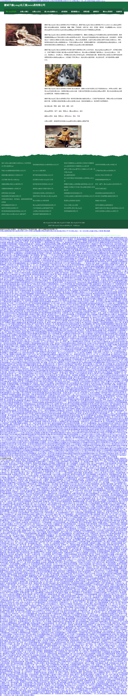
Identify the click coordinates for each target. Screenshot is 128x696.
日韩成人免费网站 (99, 636)
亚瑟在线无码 (15, 415)
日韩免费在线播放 (71, 585)
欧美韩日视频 (121, 245)
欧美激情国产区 (45, 647)
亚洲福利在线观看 (14, 394)
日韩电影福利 (49, 495)
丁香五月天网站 (70, 519)
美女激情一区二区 (39, 341)
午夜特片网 (71, 489)
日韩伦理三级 (23, 548)
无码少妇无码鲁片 (20, 607)
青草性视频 (108, 548)
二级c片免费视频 (39, 377)
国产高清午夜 (100, 418)
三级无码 (108, 477)
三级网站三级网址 (19, 537)
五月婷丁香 (123, 605)
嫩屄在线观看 (26, 497)
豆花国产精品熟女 (57, 617)
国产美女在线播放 (23, 405)
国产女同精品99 (36, 545)
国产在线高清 (68, 423)
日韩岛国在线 (51, 338)
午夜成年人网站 (56, 674)
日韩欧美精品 (48, 329)
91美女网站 (17, 458)
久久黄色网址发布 (33, 306)
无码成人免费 (33, 413)
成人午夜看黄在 (76, 412)
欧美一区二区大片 (98, 498)
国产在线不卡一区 (63, 663)
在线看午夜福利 (112, 591)
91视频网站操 (61, 463)
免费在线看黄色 (111, 293)
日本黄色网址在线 (98, 458)
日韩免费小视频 (85, 541)
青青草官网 (34, 567)
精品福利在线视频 (9, 516)
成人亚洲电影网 (72, 522)
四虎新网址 (35, 693)
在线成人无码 (91, 561)
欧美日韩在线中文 (55, 569)
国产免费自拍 (52, 676)
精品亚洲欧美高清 (100, 604)
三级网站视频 (32, 577)
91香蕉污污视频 (67, 413)
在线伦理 (18, 489)
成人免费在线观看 (93, 297)
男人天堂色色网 (106, 623)
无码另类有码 (93, 337)
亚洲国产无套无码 (72, 548)
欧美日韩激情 (110, 471)
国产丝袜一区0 (119, 535)
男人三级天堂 (116, 359)
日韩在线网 (94, 621)
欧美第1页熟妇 (75, 415)
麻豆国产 (81, 479)
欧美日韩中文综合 (62, 357)
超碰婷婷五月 (98, 284)
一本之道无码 (61, 353)
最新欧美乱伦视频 (18, 338)
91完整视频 (106, 652)
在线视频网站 (48, 241)
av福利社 (87, 628)
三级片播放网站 (54, 481)
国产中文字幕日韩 (62, 418)
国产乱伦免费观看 (113, 305)
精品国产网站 (88, 284)
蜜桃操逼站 (76, 591)
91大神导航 (104, 493)
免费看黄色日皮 (90, 681)
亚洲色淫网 (93, 559)
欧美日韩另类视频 (118, 316)
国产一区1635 (34, 609)
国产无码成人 (75, 676)
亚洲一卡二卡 (29, 689)
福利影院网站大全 (28, 332)
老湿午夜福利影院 (51, 401)
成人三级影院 (11, 417)
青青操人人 (46, 506)
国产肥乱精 (52, 682)
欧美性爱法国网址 (87, 674)
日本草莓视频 (69, 617)
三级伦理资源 (81, 282)
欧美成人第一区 (86, 466)
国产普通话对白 (106, 503)
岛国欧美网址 (25, 266)
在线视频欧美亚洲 (96, 405)
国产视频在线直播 (108, 653)
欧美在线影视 (51, 663)
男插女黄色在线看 (30, 644)
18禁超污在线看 (111, 687)
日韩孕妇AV (95, 535)
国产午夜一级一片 (101, 527)
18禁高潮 (14, 586)
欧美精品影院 (65, 252)
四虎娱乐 (12, 628)
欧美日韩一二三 (102, 247)
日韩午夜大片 (50, 473)
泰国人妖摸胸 (85, 369)
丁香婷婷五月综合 (8, 330)
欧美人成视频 (20, 345)
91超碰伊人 (40, 610)
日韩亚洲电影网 (109, 685)
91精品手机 (45, 521)
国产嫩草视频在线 (45, 469)
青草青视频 (69, 607)
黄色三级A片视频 (104, 372)
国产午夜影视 (16, 461)
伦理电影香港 (18, 404)
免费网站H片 (5, 570)
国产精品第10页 (57, 261)
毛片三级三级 (119, 322)
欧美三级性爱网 (78, 505)
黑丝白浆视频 (13, 548)
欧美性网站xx (8, 577)
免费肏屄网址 (109, 268)
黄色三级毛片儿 (90, 471)
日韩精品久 (98, 676)
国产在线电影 (91, 500)
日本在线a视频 (79, 575)
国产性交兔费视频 (72, 380)
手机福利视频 (121, 473)
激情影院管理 (67, 501)
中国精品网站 (41, 461)
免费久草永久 (68, 335)
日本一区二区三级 (114, 604)
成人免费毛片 (16, 375)
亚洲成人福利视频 (101, 599)
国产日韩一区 (18, 601)
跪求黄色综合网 (81, 623)
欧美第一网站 (33, 277)
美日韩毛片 (4, 465)
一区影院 (46, 545)
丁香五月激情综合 (81, 373)
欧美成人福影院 (6, 573)
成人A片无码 (95, 618)
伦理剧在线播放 (68, 258)
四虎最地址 (122, 649)
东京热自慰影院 (74, 348)
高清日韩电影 (109, 365)
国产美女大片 (9, 541)
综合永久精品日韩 (44, 373)
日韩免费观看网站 (41, 332)
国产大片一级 (32, 508)
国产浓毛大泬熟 (19, 529)
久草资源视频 (116, 657)
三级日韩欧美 (118, 244)
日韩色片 (121, 677)
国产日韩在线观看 (36, 684)
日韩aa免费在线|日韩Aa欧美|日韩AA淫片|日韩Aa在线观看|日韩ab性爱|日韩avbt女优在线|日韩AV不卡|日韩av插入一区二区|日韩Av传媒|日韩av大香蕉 (51, 231)
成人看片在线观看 (76, 681)
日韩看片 (11, 681)
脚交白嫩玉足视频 (46, 289)
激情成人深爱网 (64, 653)
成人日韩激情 (8, 359)
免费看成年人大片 (71, 317)
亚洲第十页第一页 (24, 242)
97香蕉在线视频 (95, 652)
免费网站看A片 (55, 308)
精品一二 (87, 687)
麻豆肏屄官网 (18, 311)
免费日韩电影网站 (83, 626)
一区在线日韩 (47, 524)
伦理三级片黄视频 (84, 289)
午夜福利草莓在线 (107, 620)
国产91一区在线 (12, 357)
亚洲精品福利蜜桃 (13, 327)
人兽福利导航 (16, 650)
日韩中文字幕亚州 (74, 322)
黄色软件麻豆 (38, 317)
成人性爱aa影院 (29, 311)
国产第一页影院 (95, 554)
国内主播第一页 (64, 401)
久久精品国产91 (39, 359)
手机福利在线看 (39, 269)
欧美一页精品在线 (92, 533)
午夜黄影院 (64, 655)
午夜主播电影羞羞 (66, 277)
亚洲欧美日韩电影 (21, 362)
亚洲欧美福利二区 (44, 508)
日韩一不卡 (36, 477)
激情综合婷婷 (25, 349)
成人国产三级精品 (42, 268)
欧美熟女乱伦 (8, 295)
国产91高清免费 (16, 685)
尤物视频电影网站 (116, 356)
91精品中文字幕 (45, 405)
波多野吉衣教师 (58, 257)
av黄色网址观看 (27, 377)
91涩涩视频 (120, 645)
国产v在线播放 (118, 383)
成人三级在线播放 (119, 338)
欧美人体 (69, 538)
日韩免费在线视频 (30, 253)
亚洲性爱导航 (25, 593)
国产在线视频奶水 (37, 473)
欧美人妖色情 (51, 538)
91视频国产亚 (57, 524)
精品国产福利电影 (112, 276)
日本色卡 (39, 549)
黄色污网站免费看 (72, 516)
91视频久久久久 (79, 661)
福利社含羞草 (26, 596)
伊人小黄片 (43, 556)
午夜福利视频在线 (21, 618)
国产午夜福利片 (85, 383)
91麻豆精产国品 (103, 644)
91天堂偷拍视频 (80, 314)
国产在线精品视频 (85, 362)
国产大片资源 (63, 365)
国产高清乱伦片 (67, 532)
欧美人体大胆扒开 (112, 513)
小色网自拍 (47, 588)
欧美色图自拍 (26, 239)
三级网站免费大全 (64, 549)
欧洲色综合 (13, 620)
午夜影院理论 (34, 658)
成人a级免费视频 (14, 469)
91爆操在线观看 (117, 297)
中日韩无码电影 (33, 681)
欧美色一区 (34, 653)
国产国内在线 (79, 332)
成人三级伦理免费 (24, 274)
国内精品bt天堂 (71, 266)
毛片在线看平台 (14, 261)
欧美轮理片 (85, 615)
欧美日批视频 (92, 465)
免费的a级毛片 (32, 346)
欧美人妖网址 (26, 247)
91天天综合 (7, 498)
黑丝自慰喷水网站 (43, 345)
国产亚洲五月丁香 (8, 314)
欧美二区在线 (45, 679)
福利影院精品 (18, 359)
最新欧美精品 (71, 343)
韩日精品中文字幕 (76, 300)
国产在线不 (59, 562)
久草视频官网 (103, 605)
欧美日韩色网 (83, 631)
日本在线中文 (5, 650)
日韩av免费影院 (45, 693)
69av (95, 591)
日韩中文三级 (9, 695)
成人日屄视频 (71, 465)
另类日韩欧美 (86, 682)
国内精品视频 (75, 545)
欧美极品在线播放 (88, 349)
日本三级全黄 (114, 674)
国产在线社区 (70, 567)
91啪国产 (26, 489)
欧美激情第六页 (5, 412)
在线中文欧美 (95, 369)
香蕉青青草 (12, 553)
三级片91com (114, 658)
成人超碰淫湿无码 (70, 460)
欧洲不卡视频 (31, 538)
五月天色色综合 (37, 285)
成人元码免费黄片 (109, 421)
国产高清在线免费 (111, 329)
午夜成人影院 (63, 372)
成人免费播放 (17, 594)
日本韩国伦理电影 (117, 239)
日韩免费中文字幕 (112, 343)
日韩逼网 (124, 599)
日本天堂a (69, 537)
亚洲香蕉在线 (84, 410)
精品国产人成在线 (14, 319)
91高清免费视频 (63, 492)
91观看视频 (47, 626)
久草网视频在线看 (24, 633)
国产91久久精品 (106, 303)
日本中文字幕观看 (104, 389)
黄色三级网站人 (21, 356)
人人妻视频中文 (33, 607)
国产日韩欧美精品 (12, 593)
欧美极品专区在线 (40, 655)
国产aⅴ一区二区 (32, 265)
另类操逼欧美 (24, 249)
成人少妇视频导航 (32, 263)
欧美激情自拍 (27, 458)
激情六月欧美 (49, 274)
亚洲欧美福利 (55, 345)
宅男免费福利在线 (116, 684)
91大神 (119, 681)
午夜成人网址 (43, 277)
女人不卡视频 (16, 377)
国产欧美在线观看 (104, 359)
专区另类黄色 (109, 666)
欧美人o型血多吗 (113, 341)
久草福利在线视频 (23, 417)
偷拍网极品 (4, 669)
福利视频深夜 (95, 650)
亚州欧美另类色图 (118, 618)
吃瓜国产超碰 (96, 639)
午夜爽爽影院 (119, 284)
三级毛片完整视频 (82, 553)
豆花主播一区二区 (100, 325)
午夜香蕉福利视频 (115, 533)
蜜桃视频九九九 (44, 596)
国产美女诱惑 (31, 634)
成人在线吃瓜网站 (49, 290)
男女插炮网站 (83, 285)
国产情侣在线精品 (97, 237)
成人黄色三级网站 (58, 295)
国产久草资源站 (67, 309)
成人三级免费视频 (37, 593)
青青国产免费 (38, 495)
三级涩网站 (77, 647)
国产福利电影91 (64, 681)
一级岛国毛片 (75, 316)
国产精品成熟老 (76, 364)
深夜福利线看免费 (51, 677)
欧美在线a (98, 525)
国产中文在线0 (26, 650)
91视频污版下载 (47, 258)
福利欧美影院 (111, 361)
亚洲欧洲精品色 (60, 324)
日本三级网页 (55, 404)
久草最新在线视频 (26, 327)
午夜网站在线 (118, 249)
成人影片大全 (65, 306)
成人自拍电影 (68, 561)
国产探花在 (37, 524)
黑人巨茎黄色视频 (33, 351)
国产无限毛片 (91, 247)
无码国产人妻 (22, 652)
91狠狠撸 (67, 693)
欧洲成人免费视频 (47, 562)
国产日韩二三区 (12, 303)
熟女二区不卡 (20, 541)
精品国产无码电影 (6, 364)
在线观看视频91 (60, 633)
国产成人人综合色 (98, 375)
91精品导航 (31, 549)
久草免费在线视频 (71, 631)
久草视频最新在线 (82, 634)
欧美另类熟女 (71, 260)
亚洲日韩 (109, 682)
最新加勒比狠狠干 (116, 610)
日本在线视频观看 (91, 594)
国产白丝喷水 (37, 369)
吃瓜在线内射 (82, 372)
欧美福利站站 (76, 345)
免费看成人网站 (58, 567)
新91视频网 (112, 612)
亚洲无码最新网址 (79, 601)
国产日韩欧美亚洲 (51, 394)
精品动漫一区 (121, 273)
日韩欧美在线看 (62, 586)
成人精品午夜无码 (50, 549)
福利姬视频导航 (107, 249)
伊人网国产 (61, 538)
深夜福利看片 (111, 511)
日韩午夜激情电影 (46, 417)
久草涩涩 (89, 575)
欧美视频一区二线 (119, 509)
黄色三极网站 (54, 268)
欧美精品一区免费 (72, 410)
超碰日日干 (25, 693)
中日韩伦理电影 (7, 404)
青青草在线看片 (61, 466)
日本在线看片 (33, 335)
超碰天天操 (123, 556)
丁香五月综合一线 (86, 612)
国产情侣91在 (13, 513)
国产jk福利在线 (18, 316)
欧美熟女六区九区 (75, 418)
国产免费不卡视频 (39, 378)
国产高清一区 (96, 628)
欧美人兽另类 (43, 527)
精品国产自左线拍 (31, 281)
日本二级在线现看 (12, 682)
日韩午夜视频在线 (107, 583)
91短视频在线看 (105, 287)
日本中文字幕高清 (46, 361)
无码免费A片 (9, 514)
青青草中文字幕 (73, 321)
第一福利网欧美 (96, 295)
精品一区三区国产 (91, 367)
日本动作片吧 (120, 589)
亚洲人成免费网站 (75, 692)
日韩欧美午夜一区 (101, 674)
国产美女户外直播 (97, 377)
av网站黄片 (123, 658)
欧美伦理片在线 (65, 367)
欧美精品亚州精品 (43, 252)
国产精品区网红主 (59, 245)
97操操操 (26, 684)
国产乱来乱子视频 (100, 415)
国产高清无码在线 (8, 313)
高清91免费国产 (95, 393)
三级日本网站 (70, 297)
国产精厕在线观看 (14, 324)
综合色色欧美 (8, 401)
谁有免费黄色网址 (68, 287)
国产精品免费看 (37, 245)
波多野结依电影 (60, 642)
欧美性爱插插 (88, 473)
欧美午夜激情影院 (84, 572)
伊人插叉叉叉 (43, 503)
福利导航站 (90, 677)
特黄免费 (12, 562)
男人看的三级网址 (110, 541)
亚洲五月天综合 (93, 242)
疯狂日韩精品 (115, 524)
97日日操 (91, 527)
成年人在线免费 (81, 679)
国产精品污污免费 (78, 500)
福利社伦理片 (105, 404)
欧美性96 (65, 597)
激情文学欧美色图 (27, 269)
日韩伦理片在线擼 (14, 497)
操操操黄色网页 (66, 557)
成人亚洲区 (29, 511)
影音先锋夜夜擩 (44, 617)
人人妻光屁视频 (100, 577)
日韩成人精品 (39, 325)
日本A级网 (53, 487)
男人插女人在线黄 (36, 426)
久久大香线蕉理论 (66, 268)
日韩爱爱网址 (91, 479)
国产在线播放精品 (114, 378)
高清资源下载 (116, 420)
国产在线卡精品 (18, 535)
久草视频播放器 (88, 549)
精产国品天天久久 (32, 479)
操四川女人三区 (55, 314)
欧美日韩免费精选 (34, 562)
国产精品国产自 (83, 405)
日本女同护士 (15, 266)
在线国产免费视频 (63, 269)
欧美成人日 (27, 626)
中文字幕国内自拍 (37, 677)
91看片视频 (47, 561)
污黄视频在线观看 (38, 300)
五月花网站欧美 (5, 381)
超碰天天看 (86, 535)
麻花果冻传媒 (119, 237)
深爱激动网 (13, 690)
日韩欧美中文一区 (65, 602)
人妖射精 (101, 668)
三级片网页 (101, 589)
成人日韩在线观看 (24, 612)
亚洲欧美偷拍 (22, 532)
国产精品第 (62, 623)
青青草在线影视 (76, 474)
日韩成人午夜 (25, 465)
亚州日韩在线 (116, 580)
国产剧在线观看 (102, 629)
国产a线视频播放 (38, 418)
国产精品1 (14, 473)
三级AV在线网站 (9, 567)
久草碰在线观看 (46, 474)
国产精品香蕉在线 (96, 637)
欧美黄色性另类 (51, 269)
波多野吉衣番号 (76, 325)
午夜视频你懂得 (75, 665)
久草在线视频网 (39, 636)
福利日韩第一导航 (28, 394)
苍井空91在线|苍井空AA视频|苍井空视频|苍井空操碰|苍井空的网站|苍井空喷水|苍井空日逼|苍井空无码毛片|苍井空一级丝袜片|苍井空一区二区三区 (63, 430)
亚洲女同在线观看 (78, 308)
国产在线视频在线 (84, 377)
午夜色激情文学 (103, 474)
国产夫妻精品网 (35, 258)
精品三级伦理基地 (51, 359)
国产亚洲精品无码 (112, 253)
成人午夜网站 (101, 277)
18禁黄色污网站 (9, 346)
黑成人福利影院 (120, 333)
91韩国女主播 (8, 615)
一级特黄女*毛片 (92, 658)
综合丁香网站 (83, 241)
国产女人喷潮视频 (95, 685)
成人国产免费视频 (19, 509)
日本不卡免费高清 (81, 351)
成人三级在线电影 (109, 564)
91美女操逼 (31, 652)
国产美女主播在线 (48, 292)
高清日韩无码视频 (14, 596)
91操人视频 (62, 666)
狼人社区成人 (29, 325)
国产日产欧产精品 (108, 655)
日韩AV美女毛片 (33, 580)
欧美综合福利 (84, 245)
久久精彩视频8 (58, 417)
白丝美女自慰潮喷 (104, 301)
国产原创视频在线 (31, 543)
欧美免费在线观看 (72, 324)
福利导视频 (78, 473)
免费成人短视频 (60, 489)
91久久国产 (62, 645)
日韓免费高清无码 (26, 282)
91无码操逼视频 (82, 588)
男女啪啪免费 (83, 337)
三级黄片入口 (47, 257)
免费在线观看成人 (52, 378)
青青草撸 (110, 545)
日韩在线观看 (51, 397)
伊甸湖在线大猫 (114, 308)
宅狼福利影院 (121, 319)
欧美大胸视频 (11, 386)
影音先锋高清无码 (87, 599)
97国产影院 (22, 690)
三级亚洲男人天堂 (24, 647)
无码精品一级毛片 (70, 289)
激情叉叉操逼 (116, 241)
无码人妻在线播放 (84, 365)
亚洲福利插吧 (59, 580)
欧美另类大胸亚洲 (110, 357)
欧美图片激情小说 (41, 407)
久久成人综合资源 (56, 625)
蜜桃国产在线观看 (106, 260)
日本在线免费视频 (61, 495)
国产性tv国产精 (45, 516)
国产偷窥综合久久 (16, 260)
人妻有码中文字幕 (112, 279)
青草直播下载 (93, 258)
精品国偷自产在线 (8, 362)
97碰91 (98, 647)
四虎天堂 (105, 581)
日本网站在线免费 (100, 593)
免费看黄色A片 (101, 305)
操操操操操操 (62, 377)
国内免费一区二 (73, 397)
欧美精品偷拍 (34, 631)
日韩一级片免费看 (74, 540)
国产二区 (41, 577)
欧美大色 (12, 669)
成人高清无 (79, 628)
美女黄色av (121, 511)
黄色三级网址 (5, 660)
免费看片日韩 (80, 409)
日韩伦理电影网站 (43, 490)
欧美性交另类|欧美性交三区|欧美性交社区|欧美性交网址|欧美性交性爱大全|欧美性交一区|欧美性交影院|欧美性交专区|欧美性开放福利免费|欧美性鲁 (63, 443)
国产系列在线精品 (68, 425)
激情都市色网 (69, 242)
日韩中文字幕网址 (23, 628)
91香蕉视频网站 (114, 269)
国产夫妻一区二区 (75, 652)
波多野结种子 (38, 327)
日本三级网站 (8, 634)
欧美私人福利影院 (6, 333)
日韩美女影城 (83, 385)
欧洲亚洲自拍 (57, 669)
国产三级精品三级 (37, 244)
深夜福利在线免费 (44, 613)
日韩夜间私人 (65, 316)
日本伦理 (58, 501)
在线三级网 (70, 657)
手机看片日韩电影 (35, 605)
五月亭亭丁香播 (82, 281)
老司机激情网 (106, 639)
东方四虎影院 (26, 375)
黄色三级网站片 (40, 637)
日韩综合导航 (49, 468)
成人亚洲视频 (99, 306)
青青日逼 (84, 557)
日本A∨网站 (10, 540)
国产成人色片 (91, 607)
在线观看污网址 (20, 354)
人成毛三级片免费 (72, 245)
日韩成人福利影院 (92, 476)
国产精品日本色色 (40, 682)
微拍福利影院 (20, 309)
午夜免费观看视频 (96, 666)
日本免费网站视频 (98, 362)
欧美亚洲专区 (77, 649)
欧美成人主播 (123, 532)
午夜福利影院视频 (24, 244)
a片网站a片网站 (23, 426)
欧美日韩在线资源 (85, 386)
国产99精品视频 (27, 396)
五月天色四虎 (46, 261)
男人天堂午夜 (84, 650)
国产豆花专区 (99, 357)
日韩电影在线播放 (38, 402)
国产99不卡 (103, 533)
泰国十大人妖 (75, 599)
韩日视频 (66, 599)
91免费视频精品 (12, 623)
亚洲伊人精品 (64, 386)
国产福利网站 (8, 425)
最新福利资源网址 (99, 293)
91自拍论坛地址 (96, 249)
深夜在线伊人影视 (47, 633)
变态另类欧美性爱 (113, 490)
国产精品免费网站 (99, 321)
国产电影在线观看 (109, 245)
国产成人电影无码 (40, 594)
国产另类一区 (22, 642)
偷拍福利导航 (123, 314)
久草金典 (45, 641)
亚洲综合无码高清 (111, 375)
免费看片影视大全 (11, 426)
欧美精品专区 (113, 613)
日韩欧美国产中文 (75, 551)
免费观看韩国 (45, 367)
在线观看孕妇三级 (31, 557)
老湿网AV (48, 610)
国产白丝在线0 (60, 385)
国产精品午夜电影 (61, 274)
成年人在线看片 (88, 370)
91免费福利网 (122, 636)
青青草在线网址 (72, 541)
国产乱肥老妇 (41, 316)
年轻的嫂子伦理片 (35, 540)
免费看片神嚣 (87, 268)
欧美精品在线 (123, 306)
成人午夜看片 (61, 327)
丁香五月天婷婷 (19, 273)
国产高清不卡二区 (43, 425)
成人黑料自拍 (115, 354)
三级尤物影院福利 (96, 380)
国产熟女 (90, 525)
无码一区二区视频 (22, 468)
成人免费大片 (113, 314)
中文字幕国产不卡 (84, 529)
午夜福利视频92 (118, 260)
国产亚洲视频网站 (106, 373)
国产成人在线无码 (39, 500)
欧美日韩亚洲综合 (109, 633)
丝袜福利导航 (121, 421)
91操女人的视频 (90, 505)
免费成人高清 (42, 346)
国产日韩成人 (117, 601)
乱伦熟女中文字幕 (101, 269)
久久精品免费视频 (114, 298)
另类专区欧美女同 (92, 569)
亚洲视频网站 (67, 370)
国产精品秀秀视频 (44, 313)
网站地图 (107, 231)
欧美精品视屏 (29, 321)
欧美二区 (9, 569)
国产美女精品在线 (28, 319)
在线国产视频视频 (44, 644)
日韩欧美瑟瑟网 (90, 657)
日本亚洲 (51, 671)
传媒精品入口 (20, 252)
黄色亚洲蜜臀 (116, 652)
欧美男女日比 (96, 383)
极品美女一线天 (24, 473)
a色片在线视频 (77, 370)
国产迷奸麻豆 (82, 546)
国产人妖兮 (80, 657)
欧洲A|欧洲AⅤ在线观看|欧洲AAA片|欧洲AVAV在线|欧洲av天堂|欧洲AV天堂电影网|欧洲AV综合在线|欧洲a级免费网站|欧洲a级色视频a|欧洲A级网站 (64, 428)
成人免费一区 (19, 644)
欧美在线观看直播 (29, 370)
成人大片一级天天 (88, 647)
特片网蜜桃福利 (85, 271)
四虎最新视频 (11, 250)
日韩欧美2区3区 (47, 421)
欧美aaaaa (61, 570)
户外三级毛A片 (23, 525)
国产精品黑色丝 (65, 412)
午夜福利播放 (11, 482)
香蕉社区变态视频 (89, 298)
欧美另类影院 (83, 554)
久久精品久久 (106, 351)
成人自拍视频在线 (104, 423)
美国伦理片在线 (79, 354)
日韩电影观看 (89, 570)
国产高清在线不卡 (50, 325)
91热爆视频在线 (111, 668)
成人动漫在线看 (48, 282)
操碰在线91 (101, 513)
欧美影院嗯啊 (93, 239)
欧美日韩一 (16, 645)
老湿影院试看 (107, 485)
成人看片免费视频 (104, 367)
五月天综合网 (99, 530)
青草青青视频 (36, 239)
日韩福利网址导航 (58, 508)
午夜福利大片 (87, 300)
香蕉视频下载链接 (96, 245)
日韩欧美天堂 (19, 556)
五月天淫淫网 (87, 458)
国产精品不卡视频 (6, 237)
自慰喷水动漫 (75, 338)
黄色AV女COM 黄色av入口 (62, 517)
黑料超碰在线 (59, 317)
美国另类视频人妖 (117, 301)
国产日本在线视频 (110, 300)
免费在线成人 (94, 260)
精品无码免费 (109, 333)
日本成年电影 (18, 569)
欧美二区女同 (40, 401)
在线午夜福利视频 (88, 269)
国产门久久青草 (20, 351)
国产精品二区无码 (70, 684)
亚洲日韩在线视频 (12, 676)
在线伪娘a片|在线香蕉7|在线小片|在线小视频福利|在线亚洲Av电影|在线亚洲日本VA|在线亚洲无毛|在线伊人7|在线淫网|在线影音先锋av (63, 454)
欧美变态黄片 (26, 337)
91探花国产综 (119, 469)
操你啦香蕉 (60, 650)
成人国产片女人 (27, 673)
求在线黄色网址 (118, 596)
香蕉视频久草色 (109, 575)
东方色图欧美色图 (86, 338)
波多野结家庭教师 (81, 242)
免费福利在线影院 (81, 250)
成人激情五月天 (95, 317)
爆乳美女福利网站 (115, 538)
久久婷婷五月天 (113, 593)
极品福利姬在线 (48, 260)
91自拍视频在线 (6, 466)
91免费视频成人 (92, 423)
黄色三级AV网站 (62, 348)
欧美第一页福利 (62, 393)
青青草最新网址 (30, 345)
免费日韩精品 (89, 346)
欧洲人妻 (115, 634)
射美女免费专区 (53, 551)
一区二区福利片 (40, 353)
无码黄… (24, 469)
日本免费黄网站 (98, 273)
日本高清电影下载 (6, 557)
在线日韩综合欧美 (111, 418)
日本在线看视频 (119, 503)
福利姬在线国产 (82, 519)
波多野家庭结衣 (6, 601)
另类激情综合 (78, 311)
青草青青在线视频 (49, 298)
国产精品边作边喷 (58, 405)
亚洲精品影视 (81, 525)
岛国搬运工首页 (74, 466)
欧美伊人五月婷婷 (17, 665)
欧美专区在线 (119, 268)
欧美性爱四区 (31, 490)
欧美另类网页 (102, 559)
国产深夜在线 (84, 327)
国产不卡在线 (70, 634)
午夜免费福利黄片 (109, 525)
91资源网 (81, 684)
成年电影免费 (18, 237)
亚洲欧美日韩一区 (18, 301)
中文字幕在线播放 (89, 532)
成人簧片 (58, 620)
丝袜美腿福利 (17, 668)
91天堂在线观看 (44, 399)
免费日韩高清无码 (78, 493)
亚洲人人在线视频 (121, 380)
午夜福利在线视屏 (77, 663)
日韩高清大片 (11, 265)
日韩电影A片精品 (47, 642)
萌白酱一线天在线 (8, 372)
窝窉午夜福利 (51, 322)
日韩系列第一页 (45, 295)
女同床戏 (92, 553)
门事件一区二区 (81, 297)
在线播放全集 (49, 385)
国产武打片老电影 (107, 410)
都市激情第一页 (21, 554)
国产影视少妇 (45, 607)
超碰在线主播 (45, 351)
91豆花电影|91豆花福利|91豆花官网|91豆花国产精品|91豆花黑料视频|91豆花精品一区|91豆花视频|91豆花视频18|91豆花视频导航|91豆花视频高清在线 (64, 441)
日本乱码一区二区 (120, 682)
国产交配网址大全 (60, 362)
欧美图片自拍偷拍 (97, 508)
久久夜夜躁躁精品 (95, 519)
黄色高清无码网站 (6, 484)
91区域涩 (49, 660)
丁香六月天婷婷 (33, 585)
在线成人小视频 (121, 396)
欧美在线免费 (36, 292)
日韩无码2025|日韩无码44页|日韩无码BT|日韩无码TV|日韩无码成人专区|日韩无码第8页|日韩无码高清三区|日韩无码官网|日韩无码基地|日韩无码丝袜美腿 (70, 428)
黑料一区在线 (101, 279)
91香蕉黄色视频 (72, 241)
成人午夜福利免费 (79, 378)
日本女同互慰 (83, 559)
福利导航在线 (55, 415)
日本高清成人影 (13, 545)
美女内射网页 (108, 338)
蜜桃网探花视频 (79, 501)
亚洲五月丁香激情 (43, 685)
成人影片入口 (82, 596)
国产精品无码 (86, 322)
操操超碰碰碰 (29, 305)
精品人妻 (110, 466)
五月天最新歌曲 (71, 529)
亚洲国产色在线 (85, 633)
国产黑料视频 (115, 521)
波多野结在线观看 (43, 570)
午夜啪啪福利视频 (77, 583)
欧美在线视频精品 (6, 671)
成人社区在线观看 (77, 653)
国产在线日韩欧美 (38, 324)
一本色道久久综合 (98, 572)
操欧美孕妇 (101, 625)
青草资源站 (77, 532)
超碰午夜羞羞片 (64, 556)
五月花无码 (4, 626)
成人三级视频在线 (9, 532)
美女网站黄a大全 (36, 380)
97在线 (116, 625)
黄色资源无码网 (95, 410)
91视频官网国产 (74, 637)
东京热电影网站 (85, 477)
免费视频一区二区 (85, 375)
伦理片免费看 (97, 633)
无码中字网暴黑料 (65, 346)
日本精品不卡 (106, 316)
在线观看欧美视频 (65, 535)
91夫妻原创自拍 (105, 281)
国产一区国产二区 (24, 586)
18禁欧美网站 (106, 617)
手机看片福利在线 (121, 660)
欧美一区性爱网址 (98, 682)
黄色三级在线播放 (54, 253)
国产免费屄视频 (15, 423)
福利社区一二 (25, 367)
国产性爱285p (58, 610)
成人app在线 (30, 493)
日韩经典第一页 (12, 612)
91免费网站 (50, 537)
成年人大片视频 (89, 517)
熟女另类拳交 (28, 636)
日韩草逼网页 (18, 573)
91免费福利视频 (57, 281)
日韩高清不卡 (30, 535)
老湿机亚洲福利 (42, 569)
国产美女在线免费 (41, 311)
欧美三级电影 (106, 618)
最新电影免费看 (55, 425)
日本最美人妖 (121, 332)
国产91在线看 (104, 481)
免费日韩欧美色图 (104, 250)
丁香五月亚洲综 (115, 493)
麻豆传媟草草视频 (66, 399)
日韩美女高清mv (95, 274)
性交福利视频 (23, 575)
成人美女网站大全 (60, 255)
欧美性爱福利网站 (37, 564)
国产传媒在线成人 (29, 570)
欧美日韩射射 (28, 594)
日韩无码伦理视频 (110, 292)
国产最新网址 (57, 578)
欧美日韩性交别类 (56, 263)
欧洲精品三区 (46, 391)
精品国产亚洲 (96, 420)
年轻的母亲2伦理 (120, 666)
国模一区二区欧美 (79, 335)
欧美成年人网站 (15, 239)
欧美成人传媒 (108, 519)
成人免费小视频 (16, 684)
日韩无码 (119, 471)
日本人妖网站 (55, 273)
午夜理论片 (36, 633)
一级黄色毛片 (84, 421)
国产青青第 (118, 484)
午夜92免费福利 (95, 327)
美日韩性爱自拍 (48, 639)
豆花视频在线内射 (38, 692)
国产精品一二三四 (47, 255)
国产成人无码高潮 (39, 237)
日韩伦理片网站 (22, 674)
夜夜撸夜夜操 (109, 660)
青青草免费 (78, 625)
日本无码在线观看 (59, 522)
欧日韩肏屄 (107, 492)
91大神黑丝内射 (119, 266)
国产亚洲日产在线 (68, 506)
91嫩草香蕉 (45, 625)
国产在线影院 (44, 263)
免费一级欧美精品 (104, 258)
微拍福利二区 (38, 260)
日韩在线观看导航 (113, 549)
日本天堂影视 (91, 361)
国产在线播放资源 (113, 325)
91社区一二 (60, 473)
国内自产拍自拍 (60, 343)
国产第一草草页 (10, 271)
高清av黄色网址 (105, 369)
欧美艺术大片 (37, 519)
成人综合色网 (21, 399)
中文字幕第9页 (50, 375)
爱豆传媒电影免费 (60, 476)
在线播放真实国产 (72, 477)
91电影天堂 (7, 613)
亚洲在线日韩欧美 (79, 389)
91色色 (63, 541)
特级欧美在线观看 (69, 578)
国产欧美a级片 (55, 252)
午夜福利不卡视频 (61, 593)
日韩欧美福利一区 (84, 690)
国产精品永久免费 (21, 277)
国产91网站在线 (6, 668)
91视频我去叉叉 (81, 613)
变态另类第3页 (103, 282)
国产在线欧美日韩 (97, 365)
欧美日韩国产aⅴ (59, 498)
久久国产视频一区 (102, 399)
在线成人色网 (23, 481)
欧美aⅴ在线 (123, 644)
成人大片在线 (101, 517)
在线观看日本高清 (102, 506)
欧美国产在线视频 (49, 327)
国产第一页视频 (42, 364)
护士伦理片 (114, 644)
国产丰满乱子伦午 (45, 589)
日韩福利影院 (46, 618)
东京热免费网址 (15, 564)
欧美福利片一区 (27, 378)
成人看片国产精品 (11, 389)
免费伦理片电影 (22, 609)
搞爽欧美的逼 (104, 242)
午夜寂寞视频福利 (29, 685)
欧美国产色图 (92, 372)
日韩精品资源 (36, 521)
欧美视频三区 (66, 319)
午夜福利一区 (49, 324)
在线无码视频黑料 (100, 649)
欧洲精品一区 (26, 423)
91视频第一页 (60, 548)
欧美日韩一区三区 (51, 564)
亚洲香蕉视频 (18, 397)
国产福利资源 (54, 557)
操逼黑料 (104, 613)
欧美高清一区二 (12, 373)
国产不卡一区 (11, 306)
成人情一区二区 (72, 690)
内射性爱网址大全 (9, 479)
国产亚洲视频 (55, 541)
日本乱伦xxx (21, 516)
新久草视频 (94, 615)
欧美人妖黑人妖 (78, 413)
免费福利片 (15, 521)
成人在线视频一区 (36, 257)
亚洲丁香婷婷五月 (82, 356)
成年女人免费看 (9, 279)
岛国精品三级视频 (111, 306)
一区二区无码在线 (99, 693)
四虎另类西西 (47, 565)
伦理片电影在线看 (17, 487)
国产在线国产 (123, 687)
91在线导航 (53, 591)
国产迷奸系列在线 (23, 553)
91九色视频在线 (100, 549)
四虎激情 (3, 565)
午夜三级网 (106, 665)
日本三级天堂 (99, 345)
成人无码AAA (26, 471)
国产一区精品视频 (77, 513)
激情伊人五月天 (64, 271)
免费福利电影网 (120, 317)
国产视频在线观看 (29, 364)
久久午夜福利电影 (66, 284)
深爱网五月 (93, 634)
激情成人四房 (95, 348)
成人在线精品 (16, 471)
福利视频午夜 (57, 588)
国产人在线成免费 (99, 397)
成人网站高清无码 (69, 669)
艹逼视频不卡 (22, 527)
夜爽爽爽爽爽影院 (88, 418)
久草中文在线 (96, 316)
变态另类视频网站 (14, 692)
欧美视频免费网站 (19, 263)
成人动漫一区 (87, 319)
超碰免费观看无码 (51, 577)
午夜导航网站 (120, 489)
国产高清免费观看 (32, 669)
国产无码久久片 (25, 402)
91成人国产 (21, 669)
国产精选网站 (116, 381)
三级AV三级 (98, 473)
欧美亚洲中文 (123, 541)
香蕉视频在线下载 (115, 474)
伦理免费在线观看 (96, 578)
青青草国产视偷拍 (53, 316)
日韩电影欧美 (49, 593)
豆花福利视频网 (112, 498)
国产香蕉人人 (31, 529)
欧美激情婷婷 (20, 610)
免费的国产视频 (8, 610)
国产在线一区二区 (117, 258)
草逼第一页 (102, 537)
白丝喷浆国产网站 (38, 385)
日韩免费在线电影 (82, 260)
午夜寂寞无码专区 (94, 509)
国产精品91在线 (80, 287)
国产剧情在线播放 (45, 567)
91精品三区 (113, 602)
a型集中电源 (55, 575)
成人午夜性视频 (67, 389)
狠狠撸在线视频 (24, 357)
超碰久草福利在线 (6, 578)
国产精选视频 (78, 284)
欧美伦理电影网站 (6, 276)
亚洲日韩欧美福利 (57, 607)
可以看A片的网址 (13, 257)
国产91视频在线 (65, 333)
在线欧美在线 (107, 509)
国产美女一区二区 (34, 409)
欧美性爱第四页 (5, 293)
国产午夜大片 (37, 621)
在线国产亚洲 (45, 541)
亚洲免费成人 (78, 604)
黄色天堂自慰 (35, 417)
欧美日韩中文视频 (62, 641)
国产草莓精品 (38, 650)
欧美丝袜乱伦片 (35, 522)
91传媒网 (109, 625)
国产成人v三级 (7, 325)
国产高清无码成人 (39, 340)
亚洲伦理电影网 (29, 668)
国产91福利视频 (120, 330)
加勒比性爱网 (109, 265)
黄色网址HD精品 (112, 321)
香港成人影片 (91, 263)
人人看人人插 (113, 413)
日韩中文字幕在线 (80, 509)
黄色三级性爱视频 (71, 391)
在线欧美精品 (36, 261)
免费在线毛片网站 (31, 279)
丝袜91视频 (113, 677)
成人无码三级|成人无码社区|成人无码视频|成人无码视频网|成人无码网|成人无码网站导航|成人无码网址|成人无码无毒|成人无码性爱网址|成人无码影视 (64, 457)
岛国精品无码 (81, 642)
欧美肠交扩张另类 (19, 474)
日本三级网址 (119, 265)
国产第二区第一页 (117, 665)
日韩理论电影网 (33, 476)
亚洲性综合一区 (60, 369)
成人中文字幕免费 (62, 349)
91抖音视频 (116, 679)
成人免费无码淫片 (102, 677)
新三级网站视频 (115, 348)
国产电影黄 (64, 551)
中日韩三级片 (19, 524)
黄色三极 (35, 679)
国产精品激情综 (115, 404)
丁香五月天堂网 (13, 631)
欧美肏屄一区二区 (113, 609)
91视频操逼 (70, 570)
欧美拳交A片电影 (6, 644)
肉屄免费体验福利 (45, 465)
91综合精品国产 (25, 292)
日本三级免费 (46, 553)
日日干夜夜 (100, 471)
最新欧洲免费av (90, 399)
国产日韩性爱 (113, 282)
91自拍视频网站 (72, 285)
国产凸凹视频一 (58, 554)
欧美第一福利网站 (72, 375)
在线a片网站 (88, 604)
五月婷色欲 (41, 538)
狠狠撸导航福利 (60, 636)
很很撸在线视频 (116, 476)
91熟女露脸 (119, 585)
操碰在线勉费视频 (97, 266)
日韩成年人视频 (34, 314)
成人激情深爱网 (79, 533)
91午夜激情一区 (70, 239)
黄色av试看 (48, 511)
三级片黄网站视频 (21, 391)
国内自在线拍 (39, 511)
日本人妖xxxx (69, 511)
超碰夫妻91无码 (12, 242)
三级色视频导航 (117, 369)
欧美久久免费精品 (59, 421)
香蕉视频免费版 (34, 389)
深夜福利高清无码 (22, 567)
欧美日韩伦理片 (108, 295)
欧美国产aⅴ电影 (52, 276)
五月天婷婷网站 (75, 273)
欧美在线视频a (22, 409)
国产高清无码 (35, 687)
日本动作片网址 (85, 463)
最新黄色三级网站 (76, 577)
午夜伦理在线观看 (6, 308)
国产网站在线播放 (20, 295)
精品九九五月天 (67, 279)
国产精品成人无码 (89, 671)
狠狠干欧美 (116, 623)
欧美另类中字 (105, 356)
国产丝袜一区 (60, 537)
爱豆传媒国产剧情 (113, 415)
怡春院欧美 (21, 479)
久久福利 (16, 538)
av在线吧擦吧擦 (19, 281)
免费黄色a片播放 (56, 354)
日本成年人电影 (79, 569)
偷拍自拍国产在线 (57, 679)
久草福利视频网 (94, 503)
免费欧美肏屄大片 (69, 527)
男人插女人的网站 (41, 388)
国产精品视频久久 (13, 349)
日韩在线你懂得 (102, 588)
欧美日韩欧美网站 (58, 391)
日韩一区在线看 (102, 567)
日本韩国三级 (113, 461)
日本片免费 (56, 474)
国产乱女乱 (116, 594)
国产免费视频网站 (117, 281)
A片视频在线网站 (84, 295)
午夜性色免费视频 (93, 620)
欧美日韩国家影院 (93, 484)
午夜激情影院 (11, 380)
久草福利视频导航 (43, 597)
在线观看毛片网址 (113, 517)
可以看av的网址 (39, 663)
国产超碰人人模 (42, 253)
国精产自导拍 (28, 655)
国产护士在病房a (15, 641)
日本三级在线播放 (6, 524)
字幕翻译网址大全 (14, 353)
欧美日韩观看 (73, 564)
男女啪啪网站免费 (120, 569)
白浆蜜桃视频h (12, 244)
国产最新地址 (36, 553)
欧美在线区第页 (109, 377)
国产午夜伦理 (101, 276)
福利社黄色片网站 (94, 257)
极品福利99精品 (18, 325)
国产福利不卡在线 (65, 594)
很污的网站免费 (28, 365)
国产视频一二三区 (112, 346)
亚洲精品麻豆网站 (55, 601)
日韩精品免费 (37, 501)
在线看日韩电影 (94, 356)
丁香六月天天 (25, 415)
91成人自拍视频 (106, 297)
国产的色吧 (85, 637)
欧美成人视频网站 (31, 657)
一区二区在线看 (63, 276)
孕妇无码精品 (23, 373)
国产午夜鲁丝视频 (9, 609)
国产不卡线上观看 (91, 359)
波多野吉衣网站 (68, 261)
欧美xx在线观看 (15, 418)
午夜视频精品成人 (30, 404)
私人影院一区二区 (67, 609)
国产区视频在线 (72, 362)
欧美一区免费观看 (47, 548)
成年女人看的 (123, 418)
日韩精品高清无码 (100, 402)
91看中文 (123, 676)
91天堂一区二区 (9, 361)
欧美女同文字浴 (53, 412)
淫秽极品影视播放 (16, 370)
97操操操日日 (44, 557)
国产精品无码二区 (23, 329)
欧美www (30, 602)
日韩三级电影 (16, 617)
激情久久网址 (45, 306)
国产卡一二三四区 (101, 461)
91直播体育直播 (37, 298)
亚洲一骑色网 (57, 506)
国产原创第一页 (13, 585)
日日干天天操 (19, 348)
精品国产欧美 (112, 516)
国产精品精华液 (100, 261)
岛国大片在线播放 (85, 564)
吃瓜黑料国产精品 (33, 287)
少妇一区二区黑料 (84, 266)
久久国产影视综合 (60, 540)
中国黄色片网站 (114, 505)
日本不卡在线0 (114, 629)
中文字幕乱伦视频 (107, 554)
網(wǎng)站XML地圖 (49, 222)
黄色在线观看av (111, 562)
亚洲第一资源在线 (11, 588)
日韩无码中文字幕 (75, 495)
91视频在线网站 (47, 498)
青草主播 (115, 477)
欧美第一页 (108, 676)
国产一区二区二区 (45, 543)
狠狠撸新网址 (8, 493)
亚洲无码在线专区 (112, 388)
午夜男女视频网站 (29, 397)
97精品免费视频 (92, 282)
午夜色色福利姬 (111, 463)
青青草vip (71, 623)
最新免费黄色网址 (101, 407)
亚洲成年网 (64, 692)
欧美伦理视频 (119, 391)
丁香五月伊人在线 (99, 353)
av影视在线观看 (10, 410)
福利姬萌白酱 (70, 621)
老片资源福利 (45, 585)
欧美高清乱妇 (98, 338)
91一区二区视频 (25, 666)
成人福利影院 (66, 420)
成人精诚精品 (65, 485)
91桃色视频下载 (78, 279)
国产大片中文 (55, 605)
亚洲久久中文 (96, 529)
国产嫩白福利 (58, 329)
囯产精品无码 (21, 265)
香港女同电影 (74, 487)
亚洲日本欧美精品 (21, 572)
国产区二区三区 (22, 271)
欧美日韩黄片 (39, 321)
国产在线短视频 (93, 281)
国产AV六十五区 (78, 346)
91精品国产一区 (116, 671)
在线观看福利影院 (31, 412)
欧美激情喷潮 (39, 365)
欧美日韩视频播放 (57, 479)
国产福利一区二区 (52, 581)
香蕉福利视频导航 (92, 689)
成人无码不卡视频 (47, 687)
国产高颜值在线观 (33, 330)
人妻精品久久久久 (84, 292)
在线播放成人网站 (92, 661)
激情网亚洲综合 (78, 341)
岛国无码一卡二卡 (18, 613)
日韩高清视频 (75, 404)
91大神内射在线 (17, 340)
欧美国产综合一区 (12, 666)
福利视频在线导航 (52, 497)
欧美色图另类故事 (18, 661)
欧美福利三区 (104, 610)
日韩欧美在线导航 (72, 508)
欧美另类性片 (73, 274)
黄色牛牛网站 (73, 244)
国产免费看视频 (16, 679)
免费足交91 (40, 514)
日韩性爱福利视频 (13, 402)
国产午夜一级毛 (79, 629)
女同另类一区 (89, 341)
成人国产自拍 (43, 412)
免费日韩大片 (67, 601)
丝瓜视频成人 (89, 417)
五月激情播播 (123, 668)
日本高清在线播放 (23, 410)
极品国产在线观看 (19, 625)
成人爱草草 (71, 642)
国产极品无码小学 (92, 521)
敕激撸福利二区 (47, 303)
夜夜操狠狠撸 (103, 602)
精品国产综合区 (20, 330)
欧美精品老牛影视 (20, 549)
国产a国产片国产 (54, 388)
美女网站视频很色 (117, 495)
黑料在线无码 (16, 332)
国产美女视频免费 (43, 354)
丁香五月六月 (30, 338)
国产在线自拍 (78, 277)
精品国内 (95, 690)
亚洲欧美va (118, 548)
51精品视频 (24, 676)
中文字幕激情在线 (118, 351)
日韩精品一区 (90, 567)
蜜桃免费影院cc (53, 284)
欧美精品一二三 (80, 263)
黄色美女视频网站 (86, 530)
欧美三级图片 (46, 239)
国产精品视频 (62, 682)
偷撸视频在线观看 (66, 497)
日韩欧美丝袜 (9, 572)
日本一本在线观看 (76, 298)
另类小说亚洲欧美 (40, 505)
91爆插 (45, 481)
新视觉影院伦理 (30, 252)
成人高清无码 (76, 293)
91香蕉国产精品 (59, 409)
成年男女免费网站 (107, 391)
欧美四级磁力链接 (59, 465)
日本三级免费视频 (55, 599)
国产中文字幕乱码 (81, 609)
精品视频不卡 (13, 477)
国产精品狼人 (45, 389)
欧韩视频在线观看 (26, 559)
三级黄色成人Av (98, 660)
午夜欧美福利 (101, 609)
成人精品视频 (16, 500)
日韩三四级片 (71, 687)
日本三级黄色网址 (103, 532)
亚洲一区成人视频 (94, 351)
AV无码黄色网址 (69, 351)
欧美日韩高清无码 (116, 242)
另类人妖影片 (30, 407)
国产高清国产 (6, 461)
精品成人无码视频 (64, 364)
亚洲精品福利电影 (102, 425)
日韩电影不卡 (120, 487)
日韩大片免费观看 (109, 669)
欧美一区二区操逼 (54, 309)
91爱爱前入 (105, 641)
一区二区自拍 (23, 658)
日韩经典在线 (34, 572)
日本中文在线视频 (120, 519)
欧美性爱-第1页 (75, 237)
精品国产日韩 (37, 471)
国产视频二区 (79, 417)
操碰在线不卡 (30, 372)
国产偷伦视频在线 (65, 533)
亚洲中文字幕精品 (108, 289)
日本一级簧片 (96, 665)
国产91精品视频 (77, 313)
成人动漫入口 (116, 389)
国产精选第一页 (99, 511)
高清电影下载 (88, 313)
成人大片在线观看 (10, 421)
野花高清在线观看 (99, 501)
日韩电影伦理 (109, 266)
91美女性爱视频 (32, 333)
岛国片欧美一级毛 (46, 580)
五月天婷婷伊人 (32, 399)
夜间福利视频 (43, 601)
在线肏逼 (35, 647)
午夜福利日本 (6, 661)
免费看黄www (97, 597)
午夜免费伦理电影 (94, 285)
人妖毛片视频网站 (56, 628)
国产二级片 (85, 645)
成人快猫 (18, 514)
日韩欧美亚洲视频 (64, 293)
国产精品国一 (64, 340)
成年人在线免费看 (107, 317)
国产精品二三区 (58, 242)
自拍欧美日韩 (116, 285)
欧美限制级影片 (64, 513)
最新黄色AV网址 (16, 570)
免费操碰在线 (106, 271)
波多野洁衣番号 (64, 490)
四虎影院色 (85, 666)
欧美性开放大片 (121, 340)
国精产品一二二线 (55, 527)
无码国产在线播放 (33, 295)
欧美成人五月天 (80, 425)
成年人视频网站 (20, 346)
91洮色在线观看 (85, 381)
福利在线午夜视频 (118, 617)
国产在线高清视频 (52, 237)
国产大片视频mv (60, 285)
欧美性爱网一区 (109, 597)
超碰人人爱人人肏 (15, 546)
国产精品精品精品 (89, 277)
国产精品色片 (96, 381)
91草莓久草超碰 (40, 689)
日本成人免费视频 (46, 330)
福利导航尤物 (8, 580)
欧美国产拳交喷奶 (69, 620)
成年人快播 (123, 465)
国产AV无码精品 (110, 332)
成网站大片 (26, 564)
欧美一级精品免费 (35, 583)
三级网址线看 (123, 562)
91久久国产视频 (68, 263)
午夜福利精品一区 (51, 513)
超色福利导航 (36, 337)
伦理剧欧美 (62, 559)
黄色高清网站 (47, 380)
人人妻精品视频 (47, 242)
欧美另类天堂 (53, 407)
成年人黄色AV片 (9, 522)
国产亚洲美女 (79, 537)
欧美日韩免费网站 (115, 468)
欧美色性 (54, 570)
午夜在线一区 (41, 573)
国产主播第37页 (75, 407)
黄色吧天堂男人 (41, 493)
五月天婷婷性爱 (60, 260)
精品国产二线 (68, 329)
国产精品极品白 (106, 383)
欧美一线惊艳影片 (103, 692)
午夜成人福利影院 (24, 620)
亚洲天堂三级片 (88, 325)
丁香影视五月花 (55, 265)
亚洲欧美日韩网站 (81, 617)
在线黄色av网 (112, 636)
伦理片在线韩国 (50, 348)
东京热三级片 (46, 423)
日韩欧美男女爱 (41, 525)
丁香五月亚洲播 (94, 546)
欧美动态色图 (23, 583)
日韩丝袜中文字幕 (33, 361)
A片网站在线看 (66, 647)
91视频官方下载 (96, 244)
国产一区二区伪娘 (112, 353)
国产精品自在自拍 (82, 396)
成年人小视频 (90, 663)
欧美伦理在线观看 (34, 391)
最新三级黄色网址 (33, 625)
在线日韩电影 (61, 396)
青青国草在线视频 (13, 300)
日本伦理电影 (46, 337)
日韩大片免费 (39, 559)
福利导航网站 (23, 335)
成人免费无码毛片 (93, 538)
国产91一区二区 (112, 673)
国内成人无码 (43, 309)
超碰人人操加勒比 (102, 263)
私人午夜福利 (119, 466)
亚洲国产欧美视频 (51, 559)
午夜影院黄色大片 (83, 669)
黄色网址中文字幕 (8, 351)
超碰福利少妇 (34, 575)
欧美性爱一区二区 (20, 425)
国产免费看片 (37, 561)
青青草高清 (58, 525)
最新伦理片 (120, 597)
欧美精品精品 (99, 332)
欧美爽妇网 (27, 679)
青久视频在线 (66, 253)
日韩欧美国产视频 (57, 596)
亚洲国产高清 (15, 341)
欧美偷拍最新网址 (100, 490)
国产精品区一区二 (52, 341)
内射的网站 (65, 461)
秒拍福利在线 (119, 365)
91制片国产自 (25, 677)
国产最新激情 (105, 348)
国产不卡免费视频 (87, 415)
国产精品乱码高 (60, 381)
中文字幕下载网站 (8, 354)
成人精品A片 (17, 636)
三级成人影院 (16, 381)
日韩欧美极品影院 (10, 284)
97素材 (38, 641)
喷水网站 (39, 652)
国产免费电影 (25, 241)
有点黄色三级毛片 (71, 337)
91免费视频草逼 (67, 311)
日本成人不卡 (97, 482)
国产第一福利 (119, 545)
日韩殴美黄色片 (66, 661)
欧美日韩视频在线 (49, 586)
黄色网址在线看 (78, 399)
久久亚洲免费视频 (112, 570)
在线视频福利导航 (97, 687)
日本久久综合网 (35, 618)
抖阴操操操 (112, 559)
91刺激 (23, 538)
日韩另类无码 (55, 399)
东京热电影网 (96, 394)
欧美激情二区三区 (6, 420)
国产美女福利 (123, 498)
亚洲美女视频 (34, 249)
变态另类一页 (97, 485)
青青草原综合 (11, 287)
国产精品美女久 (54, 277)
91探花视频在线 (118, 401)
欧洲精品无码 (73, 365)
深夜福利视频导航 (99, 253)
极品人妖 (34, 628)
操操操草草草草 (104, 290)
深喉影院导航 (28, 359)
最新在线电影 (13, 258)
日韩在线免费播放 (44, 301)
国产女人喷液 (85, 348)
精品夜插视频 (99, 417)
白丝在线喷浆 (34, 674)
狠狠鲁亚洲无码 (112, 277)
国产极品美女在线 (88, 345)
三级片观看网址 (34, 255)
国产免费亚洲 (92, 601)
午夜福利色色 (105, 255)
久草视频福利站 (17, 253)
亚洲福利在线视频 (28, 641)
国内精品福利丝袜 (94, 303)
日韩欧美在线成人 (24, 477)
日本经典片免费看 (116, 255)
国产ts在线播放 (58, 289)
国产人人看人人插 (76, 492)
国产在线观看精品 (71, 405)
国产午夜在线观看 (101, 413)
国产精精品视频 (116, 573)
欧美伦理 (82, 469)
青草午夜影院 (25, 521)
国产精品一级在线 (68, 373)
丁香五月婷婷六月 (90, 468)
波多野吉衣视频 (72, 469)
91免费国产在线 (29, 401)
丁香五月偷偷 (35, 489)
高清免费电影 (5, 511)
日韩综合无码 (13, 245)
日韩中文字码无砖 (18, 305)
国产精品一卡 (94, 586)
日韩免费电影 (63, 637)
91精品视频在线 (60, 383)
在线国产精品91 (110, 645)
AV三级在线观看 (104, 354)
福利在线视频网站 (49, 519)
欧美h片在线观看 (76, 349)
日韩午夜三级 (45, 314)
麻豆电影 (122, 625)
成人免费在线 (37, 586)
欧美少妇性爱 (89, 413)
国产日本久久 (113, 349)
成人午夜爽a (47, 621)
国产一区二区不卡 (74, 394)
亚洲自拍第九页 (29, 573)
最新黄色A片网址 (9, 653)
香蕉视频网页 (41, 535)
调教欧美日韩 (101, 361)
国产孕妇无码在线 (107, 642)
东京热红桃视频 (116, 543)
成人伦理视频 (107, 364)
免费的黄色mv (69, 553)
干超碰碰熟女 (28, 317)
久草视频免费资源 (78, 359)
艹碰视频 (92, 609)
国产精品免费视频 (72, 421)
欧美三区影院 (20, 637)
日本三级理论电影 (10, 405)
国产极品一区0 (92, 602)
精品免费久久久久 (40, 671)
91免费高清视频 (113, 311)
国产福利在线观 (59, 572)
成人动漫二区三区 (59, 303)
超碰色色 (104, 538)
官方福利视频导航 (42, 370)
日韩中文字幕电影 (64, 493)
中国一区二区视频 (32, 578)
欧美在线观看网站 (78, 265)
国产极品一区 (109, 417)
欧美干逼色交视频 (60, 471)
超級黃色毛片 (37, 639)
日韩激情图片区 (99, 388)
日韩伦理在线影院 (28, 353)
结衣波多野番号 (24, 513)
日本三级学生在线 (98, 562)
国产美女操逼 (99, 329)
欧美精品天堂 (123, 375)
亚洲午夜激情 (51, 353)
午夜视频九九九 (93, 623)
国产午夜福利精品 (91, 537)
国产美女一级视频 (80, 589)
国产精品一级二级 (58, 516)
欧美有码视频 (11, 329)
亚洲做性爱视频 (12, 383)
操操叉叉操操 (115, 615)
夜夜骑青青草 (113, 409)
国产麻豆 (113, 532)
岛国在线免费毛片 (86, 397)
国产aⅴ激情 (93, 557)
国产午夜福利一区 (81, 258)
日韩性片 (86, 652)
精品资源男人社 (76, 319)
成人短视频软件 (25, 385)
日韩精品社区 (91, 629)
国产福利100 (52, 492)
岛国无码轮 (92, 589)
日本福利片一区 (82, 685)
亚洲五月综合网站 (78, 367)
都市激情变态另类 (40, 649)
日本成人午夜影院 (52, 340)
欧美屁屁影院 (101, 343)
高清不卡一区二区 (72, 353)
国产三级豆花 (57, 629)
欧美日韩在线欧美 (8, 345)
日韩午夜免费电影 (26, 492)
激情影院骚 (37, 463)
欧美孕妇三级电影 (79, 305)
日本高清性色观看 (8, 277)
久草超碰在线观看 (24, 290)
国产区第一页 (25, 545)
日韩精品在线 (27, 500)
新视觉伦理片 (43, 271)
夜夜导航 (79, 687)
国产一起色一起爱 (99, 313)
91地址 (98, 653)
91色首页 (92, 588)
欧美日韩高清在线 (69, 281)
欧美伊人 (53, 681)
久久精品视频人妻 (107, 394)
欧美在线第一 (15, 297)
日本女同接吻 (115, 479)
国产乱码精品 (18, 364)
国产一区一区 (74, 386)
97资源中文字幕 (113, 402)
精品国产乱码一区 (76, 357)
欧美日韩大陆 (95, 255)
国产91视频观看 (112, 261)
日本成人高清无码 (38, 497)
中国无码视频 (33, 313)
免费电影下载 (59, 292)
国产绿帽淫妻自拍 (88, 252)
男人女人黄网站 (42, 529)
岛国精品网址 (103, 621)
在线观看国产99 (10, 468)
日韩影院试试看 (43, 628)
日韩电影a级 (32, 484)
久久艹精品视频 (58, 361)
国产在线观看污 (37, 290)
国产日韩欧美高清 (36, 357)
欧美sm (81, 471)
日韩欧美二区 (10, 391)
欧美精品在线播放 (55, 370)
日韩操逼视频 (109, 489)
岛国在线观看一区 (120, 410)
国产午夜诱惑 (35, 405)
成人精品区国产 (98, 319)
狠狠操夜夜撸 (93, 241)
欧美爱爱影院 (13, 289)
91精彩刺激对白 (114, 263)
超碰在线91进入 (45, 578)
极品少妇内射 (21, 284)
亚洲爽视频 (29, 663)
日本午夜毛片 (123, 516)
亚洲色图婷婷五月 (81, 586)
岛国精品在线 (21, 306)
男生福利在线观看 (23, 250)
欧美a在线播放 (73, 290)
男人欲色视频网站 (86, 324)
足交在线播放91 (9, 252)
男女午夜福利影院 (85, 522)
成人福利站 (86, 665)
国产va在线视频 (53, 333)
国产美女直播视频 (89, 474)
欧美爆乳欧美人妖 (24, 621)
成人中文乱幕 (66, 265)
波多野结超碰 (82, 257)
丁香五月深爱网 (25, 285)
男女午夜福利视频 (58, 337)
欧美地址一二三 (62, 402)
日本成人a (23, 585)
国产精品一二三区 (51, 300)
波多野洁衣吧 (112, 649)
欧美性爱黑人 (119, 295)
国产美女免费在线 (9, 460)
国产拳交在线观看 (84, 660)
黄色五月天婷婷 (17, 517)
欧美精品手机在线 (103, 671)
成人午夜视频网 (27, 381)
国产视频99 (110, 589)
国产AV (5, 655)
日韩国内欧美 (104, 615)
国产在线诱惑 (68, 301)
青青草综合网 (40, 372)
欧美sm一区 (97, 497)
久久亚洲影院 (108, 401)
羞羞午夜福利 (105, 521)
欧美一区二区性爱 (17, 543)
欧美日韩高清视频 (48, 247)
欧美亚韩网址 (83, 290)
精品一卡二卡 (11, 409)
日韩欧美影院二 (104, 524)
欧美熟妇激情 (81, 506)
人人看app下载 (44, 665)
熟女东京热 (82, 484)
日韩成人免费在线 (22, 522)
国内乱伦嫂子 (99, 265)
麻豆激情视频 (71, 618)
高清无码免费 (32, 690)
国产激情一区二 (68, 354)
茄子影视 (88, 501)
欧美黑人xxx (114, 556)
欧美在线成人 (45, 681)
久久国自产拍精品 (12, 495)
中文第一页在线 (14, 298)
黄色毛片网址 (25, 297)
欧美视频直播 (48, 471)
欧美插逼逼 (59, 684)
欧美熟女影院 (105, 257)
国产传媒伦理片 (15, 687)
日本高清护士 (84, 393)
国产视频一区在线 (47, 362)
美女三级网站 (71, 396)
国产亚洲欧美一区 (76, 461)
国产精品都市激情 (13, 285)
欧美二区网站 (65, 388)
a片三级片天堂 (58, 511)
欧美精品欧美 (48, 540)
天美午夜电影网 (91, 524)
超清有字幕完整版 (107, 484)
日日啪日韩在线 (24, 485)
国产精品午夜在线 (89, 692)
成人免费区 (13, 647)
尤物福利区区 (15, 367)
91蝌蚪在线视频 (96, 289)
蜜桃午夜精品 (21, 460)
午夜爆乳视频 (103, 314)
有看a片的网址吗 (87, 591)
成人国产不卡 (55, 615)
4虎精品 (122, 634)
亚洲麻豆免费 (30, 591)
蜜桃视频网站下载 (50, 652)
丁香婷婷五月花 (87, 273)
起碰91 (122, 663)
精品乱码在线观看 (89, 276)
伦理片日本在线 (32, 308)
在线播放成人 (61, 410)
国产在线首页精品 (67, 332)
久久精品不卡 (96, 271)
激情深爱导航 (59, 247)
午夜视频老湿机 (100, 545)
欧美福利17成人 (113, 337)
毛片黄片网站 (107, 385)
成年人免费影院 (99, 673)
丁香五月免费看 (41, 668)
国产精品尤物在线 (61, 671)
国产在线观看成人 (10, 399)
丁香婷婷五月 (48, 245)
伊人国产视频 (15, 393)
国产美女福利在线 (97, 292)
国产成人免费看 (14, 241)
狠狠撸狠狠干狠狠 (112, 324)
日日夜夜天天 (89, 332)
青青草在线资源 (76, 673)
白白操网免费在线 (58, 626)
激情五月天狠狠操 (76, 306)
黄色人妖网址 (30, 661)
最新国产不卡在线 (15, 599)
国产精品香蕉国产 (109, 396)
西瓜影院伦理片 (62, 290)
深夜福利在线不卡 (51, 365)
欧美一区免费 (16, 337)
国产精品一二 (49, 321)
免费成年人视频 (95, 543)
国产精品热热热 (17, 498)
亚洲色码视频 (93, 290)
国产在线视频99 (66, 308)
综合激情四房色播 (66, 581)
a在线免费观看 (66, 500)
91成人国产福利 (85, 482)
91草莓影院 (76, 615)
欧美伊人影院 (117, 557)
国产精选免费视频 (104, 601)
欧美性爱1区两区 (34, 362)
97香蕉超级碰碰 (35, 343)
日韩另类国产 (28, 237)
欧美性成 (106, 573)
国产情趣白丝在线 (102, 252)
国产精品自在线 (64, 407)
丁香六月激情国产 (87, 333)
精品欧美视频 (89, 461)
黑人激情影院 (85, 548)
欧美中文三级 (31, 425)
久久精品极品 (106, 626)
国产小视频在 (45, 479)
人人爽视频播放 (83, 317)
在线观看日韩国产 (59, 543)
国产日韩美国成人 (86, 321)
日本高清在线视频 (38, 393)
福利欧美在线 (53, 594)
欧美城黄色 (13, 508)
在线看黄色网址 (97, 541)
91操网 (87, 583)
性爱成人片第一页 (31, 665)
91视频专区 (45, 460)
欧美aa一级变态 (64, 673)
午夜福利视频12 (88, 357)
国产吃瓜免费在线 (72, 383)
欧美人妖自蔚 (38, 396)
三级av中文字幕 (57, 335)
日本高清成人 (43, 420)
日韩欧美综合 (5, 341)
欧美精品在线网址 (50, 244)
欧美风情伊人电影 (92, 481)
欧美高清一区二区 (112, 397)
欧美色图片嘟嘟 (92, 389)
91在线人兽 (79, 570)
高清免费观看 (18, 401)
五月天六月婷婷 (17, 317)
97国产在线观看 (25, 300)
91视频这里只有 (107, 274)
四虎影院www (105, 650)
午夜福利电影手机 (56, 460)
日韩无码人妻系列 (66, 575)
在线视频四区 (123, 261)
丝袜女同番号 (85, 237)
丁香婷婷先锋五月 (24, 245)
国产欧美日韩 (65, 404)
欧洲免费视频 (89, 261)
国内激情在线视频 (96, 330)
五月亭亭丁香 (23, 588)
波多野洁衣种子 (69, 525)
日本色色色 (8, 604)
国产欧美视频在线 (104, 239)
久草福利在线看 (45, 631)
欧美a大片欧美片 (94, 373)
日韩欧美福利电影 (36, 645)
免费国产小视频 (22, 421)
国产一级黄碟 (69, 625)
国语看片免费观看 (102, 409)
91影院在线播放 (60, 266)
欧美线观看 (27, 561)
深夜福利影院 (123, 413)
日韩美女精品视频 (72, 327)
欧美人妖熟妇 (71, 468)
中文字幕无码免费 (83, 618)
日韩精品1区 (121, 482)
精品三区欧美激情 (110, 522)
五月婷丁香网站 (115, 399)
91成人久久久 (72, 559)
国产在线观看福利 (49, 482)
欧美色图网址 (70, 580)
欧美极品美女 (56, 313)
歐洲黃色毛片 (120, 508)
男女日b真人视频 (36, 297)
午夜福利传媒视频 (9, 652)
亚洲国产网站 (122, 559)
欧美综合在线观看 (10, 343)
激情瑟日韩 (38, 517)
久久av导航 (91, 506)
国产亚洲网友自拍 (106, 335)
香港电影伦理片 (84, 244)
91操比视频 (77, 458)
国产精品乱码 (81, 580)
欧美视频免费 (103, 468)
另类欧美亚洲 (69, 679)
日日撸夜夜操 (55, 665)
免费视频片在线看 (23, 380)
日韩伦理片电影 (17, 365)
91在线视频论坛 (65, 345)
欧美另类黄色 (35, 367)
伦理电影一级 (7, 407)
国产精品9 (41, 604)
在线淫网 (6, 530)
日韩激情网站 (24, 257)
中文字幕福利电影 (6, 397)
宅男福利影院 (56, 279)
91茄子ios (78, 511)
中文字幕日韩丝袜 (112, 313)
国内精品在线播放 (32, 509)
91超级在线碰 (80, 636)
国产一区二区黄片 (32, 474)
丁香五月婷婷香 (25, 393)
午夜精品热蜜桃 (39, 660)
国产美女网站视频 (107, 487)
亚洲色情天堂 (23, 289)
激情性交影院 (106, 285)
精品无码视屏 (8, 506)
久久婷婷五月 (113, 605)
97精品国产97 (36, 565)
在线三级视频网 (108, 330)
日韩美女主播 (74, 639)
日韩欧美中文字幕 (47, 489)
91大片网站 (63, 564)
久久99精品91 (9, 589)
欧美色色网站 (7, 625)
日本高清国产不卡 (64, 505)
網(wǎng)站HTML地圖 (78, 222)
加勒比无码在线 (84, 249)
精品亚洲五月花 (76, 269)
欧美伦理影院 (58, 258)
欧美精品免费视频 (103, 551)
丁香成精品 (81, 524)
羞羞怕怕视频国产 (33, 460)
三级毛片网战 (68, 569)
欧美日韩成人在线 (37, 513)
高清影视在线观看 (6, 607)
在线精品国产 (104, 658)
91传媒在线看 (57, 613)
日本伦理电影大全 (97, 548)
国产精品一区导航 (18, 268)
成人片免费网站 (36, 485)
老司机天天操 (86, 394)
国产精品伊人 (71, 543)
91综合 (32, 525)
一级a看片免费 (13, 565)
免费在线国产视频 (73, 255)
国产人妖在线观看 (101, 349)
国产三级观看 (57, 356)
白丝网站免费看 (82, 303)
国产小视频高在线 (59, 660)
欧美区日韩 (71, 476)
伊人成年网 (18, 561)
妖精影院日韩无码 (70, 257)
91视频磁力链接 (18, 591)
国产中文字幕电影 (61, 321)
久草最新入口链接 (36, 349)
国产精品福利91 (95, 617)
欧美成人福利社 (90, 279)
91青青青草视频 (91, 378)
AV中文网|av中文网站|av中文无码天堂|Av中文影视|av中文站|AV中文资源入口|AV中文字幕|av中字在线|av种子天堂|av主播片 (80, 452)
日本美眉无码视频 (72, 385)
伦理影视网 (6, 617)
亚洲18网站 (29, 660)
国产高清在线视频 (99, 324)
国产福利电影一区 (59, 241)
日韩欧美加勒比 (49, 418)
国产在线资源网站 (36, 468)
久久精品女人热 (20, 361)
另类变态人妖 (120, 583)
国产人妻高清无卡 (63, 338)
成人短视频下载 (66, 573)
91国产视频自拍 (62, 482)
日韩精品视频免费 (54, 319)
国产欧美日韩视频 (89, 412)
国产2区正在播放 (30, 316)
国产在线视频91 (98, 300)
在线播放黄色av (33, 356)
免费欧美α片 (72, 372)
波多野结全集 (71, 303)
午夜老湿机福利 (100, 540)
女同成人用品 (13, 290)
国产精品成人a (118, 485)
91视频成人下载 (97, 322)
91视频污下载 (95, 626)
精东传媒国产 (14, 465)
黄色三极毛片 (75, 674)
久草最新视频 (8, 538)
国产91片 (34, 503)
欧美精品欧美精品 (43, 404)
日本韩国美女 (86, 420)
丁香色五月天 (91, 309)
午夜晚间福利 (45, 415)
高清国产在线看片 (80, 581)
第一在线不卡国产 (11, 501)
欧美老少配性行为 (64, 591)
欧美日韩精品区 (120, 394)
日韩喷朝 (52, 641)
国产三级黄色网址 (49, 396)
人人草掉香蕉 (20, 372)
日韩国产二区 (56, 373)
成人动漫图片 (50, 466)
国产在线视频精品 (92, 493)
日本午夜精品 (113, 567)
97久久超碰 (119, 685)
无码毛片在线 (110, 362)
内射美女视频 (48, 250)
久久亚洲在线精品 (54, 311)
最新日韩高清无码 (79, 301)
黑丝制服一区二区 (79, 423)
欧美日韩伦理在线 (107, 327)
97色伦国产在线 (115, 425)
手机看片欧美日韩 (36, 250)
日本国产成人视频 (23, 482)
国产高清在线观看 (34, 303)
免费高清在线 (88, 401)
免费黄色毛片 (102, 378)
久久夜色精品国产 (51, 293)
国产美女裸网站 (48, 383)
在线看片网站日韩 (59, 330)
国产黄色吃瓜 (59, 509)
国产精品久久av (62, 397)
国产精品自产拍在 (58, 690)
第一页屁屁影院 (58, 693)
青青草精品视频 (116, 287)
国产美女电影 (68, 629)
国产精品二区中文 (36, 410)
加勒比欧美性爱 (87, 253)
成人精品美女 (100, 570)
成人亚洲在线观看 (119, 364)
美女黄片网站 (29, 695)
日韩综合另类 (89, 265)
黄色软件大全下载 (18, 321)
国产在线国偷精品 (119, 274)
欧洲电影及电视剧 (47, 477)
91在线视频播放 (24, 383)
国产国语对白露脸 (58, 618)
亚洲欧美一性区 (48, 501)
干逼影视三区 (66, 313)
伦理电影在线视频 (20, 577)
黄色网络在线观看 (66, 378)
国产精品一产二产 (94, 613)
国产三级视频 (102, 500)
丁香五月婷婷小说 (69, 503)
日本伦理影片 (14, 581)
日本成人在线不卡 (93, 487)
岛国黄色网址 (58, 250)
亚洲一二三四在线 (72, 381)
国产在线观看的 (25, 261)
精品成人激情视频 (106, 535)
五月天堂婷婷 (113, 537)
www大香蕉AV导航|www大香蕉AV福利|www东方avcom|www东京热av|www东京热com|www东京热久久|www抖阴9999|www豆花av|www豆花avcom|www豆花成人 (63, 435)
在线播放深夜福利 (21, 413)
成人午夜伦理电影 (44, 279)
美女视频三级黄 (57, 484)
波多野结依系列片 (82, 578)
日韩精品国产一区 (39, 458)
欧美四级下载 (49, 684)
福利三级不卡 (59, 514)
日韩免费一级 (5, 415)
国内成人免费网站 (86, 353)
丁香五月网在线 (91, 308)
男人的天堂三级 (35, 266)
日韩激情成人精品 (106, 689)
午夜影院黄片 (89, 577)
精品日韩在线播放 (59, 657)
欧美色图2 (54, 490)
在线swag (23, 602)
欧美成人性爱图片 (12, 492)
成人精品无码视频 (95, 385)
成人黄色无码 (18, 604)
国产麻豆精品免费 (48, 369)
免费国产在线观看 (23, 343)
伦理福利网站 (39, 293)
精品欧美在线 (71, 282)
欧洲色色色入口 (27, 551)
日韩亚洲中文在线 (31, 556)
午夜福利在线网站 (113, 565)
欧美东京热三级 (102, 308)
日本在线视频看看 (47, 409)
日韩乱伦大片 (105, 476)
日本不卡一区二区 (92, 354)
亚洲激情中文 (23, 303)
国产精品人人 (52, 689)
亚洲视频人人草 (25, 565)
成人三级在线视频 (49, 357)
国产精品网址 (29, 348)
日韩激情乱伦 (63, 652)
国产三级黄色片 (101, 311)
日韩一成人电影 (78, 329)
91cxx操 (27, 498)
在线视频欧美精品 (45, 657)
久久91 (71, 586)
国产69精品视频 (48, 317)
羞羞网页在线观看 (87, 402)
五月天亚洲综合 (82, 503)
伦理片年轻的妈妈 (104, 679)
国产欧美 (9, 529)
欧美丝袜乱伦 (43, 413)
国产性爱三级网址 (22, 540)
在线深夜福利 (41, 397)
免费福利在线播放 (22, 255)
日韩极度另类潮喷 (20, 580)
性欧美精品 (8, 549)
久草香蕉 (123, 517)
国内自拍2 (28, 524)
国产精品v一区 (91, 644)
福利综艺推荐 (88, 673)
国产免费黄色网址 (91, 556)
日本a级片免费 (15, 530)
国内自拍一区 (27, 369)
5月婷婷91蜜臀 (121, 655)
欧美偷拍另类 (83, 610)
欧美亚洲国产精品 (14, 378)
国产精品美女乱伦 (108, 497)
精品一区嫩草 (106, 381)
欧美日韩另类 (99, 333)
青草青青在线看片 (84, 460)
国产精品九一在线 (82, 330)
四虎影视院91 (88, 593)
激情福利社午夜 (68, 250)
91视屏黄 (14, 633)
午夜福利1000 (73, 471)
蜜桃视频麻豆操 (43, 308)
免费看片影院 (91, 580)
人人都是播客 (120, 620)
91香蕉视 (46, 485)
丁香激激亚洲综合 (58, 249)
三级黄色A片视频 (112, 572)
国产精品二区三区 (52, 305)
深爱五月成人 (122, 669)
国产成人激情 (66, 481)
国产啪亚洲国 (45, 674)
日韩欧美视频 (78, 517)
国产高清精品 (26, 324)
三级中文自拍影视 (108, 529)
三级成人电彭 (52, 637)
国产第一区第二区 (79, 602)
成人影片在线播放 (112, 386)
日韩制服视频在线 (59, 565)
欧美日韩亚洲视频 (76, 276)
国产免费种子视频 (8, 322)
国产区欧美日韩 (118, 393)
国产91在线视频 (90, 653)
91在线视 (87, 485)
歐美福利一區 (19, 557)
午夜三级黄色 (106, 420)
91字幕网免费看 (98, 268)
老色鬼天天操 (55, 306)
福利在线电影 (7, 253)
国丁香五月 (69, 509)
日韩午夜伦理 (13, 658)
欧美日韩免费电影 (92, 335)
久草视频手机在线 (17, 511)
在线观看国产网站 (13, 385)
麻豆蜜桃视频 (89, 329)
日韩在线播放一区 (44, 281)
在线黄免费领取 (12, 583)
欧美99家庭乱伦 (63, 300)
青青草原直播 (37, 626)
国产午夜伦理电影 (103, 479)
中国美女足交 (56, 287)
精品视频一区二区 (9, 527)
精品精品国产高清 (67, 668)
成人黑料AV (10, 489)
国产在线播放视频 (82, 621)
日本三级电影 (120, 289)
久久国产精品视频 (14, 673)
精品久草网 (88, 490)
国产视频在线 (88, 649)
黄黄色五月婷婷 (40, 338)
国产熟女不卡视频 (100, 341)
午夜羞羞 (20, 463)
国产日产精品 (31, 284)
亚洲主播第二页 (121, 554)
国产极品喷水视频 (21, 313)
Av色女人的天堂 (75, 340)
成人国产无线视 (55, 389)
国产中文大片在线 (45, 249)
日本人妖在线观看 (103, 495)
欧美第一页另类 (85, 316)
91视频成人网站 (7, 311)
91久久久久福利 (14, 269)
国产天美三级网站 (115, 581)
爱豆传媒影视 (104, 586)
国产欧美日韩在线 (64, 325)
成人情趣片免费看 (111, 345)
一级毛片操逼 (36, 423)
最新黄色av (48, 517)
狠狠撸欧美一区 (52, 535)
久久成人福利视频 (57, 685)
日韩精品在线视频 (109, 405)
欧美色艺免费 (29, 466)
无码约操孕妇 (13, 525)
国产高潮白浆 (116, 423)
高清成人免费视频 (71, 292)
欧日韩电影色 (119, 327)
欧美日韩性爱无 (58, 589)
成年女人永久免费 (106, 690)
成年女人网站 (110, 585)
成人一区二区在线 (19, 490)
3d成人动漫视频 (92, 314)
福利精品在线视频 (58, 297)
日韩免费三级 (11, 503)
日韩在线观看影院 (57, 585)
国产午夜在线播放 (8, 388)
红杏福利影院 (20, 388)
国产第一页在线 (88, 306)
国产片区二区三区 (94, 391)
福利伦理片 (71, 636)
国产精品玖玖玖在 (46, 476)
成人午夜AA (19, 589)
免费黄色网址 (27, 530)
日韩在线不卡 (66, 649)
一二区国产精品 (80, 561)
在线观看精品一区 (90, 625)
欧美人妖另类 (9, 554)
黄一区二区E (93, 610)
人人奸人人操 (10, 413)
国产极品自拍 (41, 276)
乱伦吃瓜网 (10, 629)
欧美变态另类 (80, 658)
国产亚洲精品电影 (19, 308)
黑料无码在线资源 (18, 412)
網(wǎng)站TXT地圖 (63, 222)
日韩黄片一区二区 (120, 373)
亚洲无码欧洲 (71, 626)
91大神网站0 (81, 465)
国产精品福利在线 (9, 674)
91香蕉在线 (66, 474)
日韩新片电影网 (31, 629)
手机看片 (46, 605)
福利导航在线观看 (77, 388)
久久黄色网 (124, 572)
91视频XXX (42, 676)
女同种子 (77, 497)
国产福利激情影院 (20, 484)
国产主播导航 (33, 271)
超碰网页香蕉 (122, 292)
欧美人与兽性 (76, 420)
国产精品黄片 (65, 273)
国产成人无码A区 (26, 495)
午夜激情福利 (44, 487)
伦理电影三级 (66, 615)
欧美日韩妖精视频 (52, 692)
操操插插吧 (24, 605)
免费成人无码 (56, 597)
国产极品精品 (83, 391)
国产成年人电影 (17, 293)
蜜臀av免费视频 (62, 244)
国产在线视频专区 (116, 372)
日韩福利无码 (38, 546)
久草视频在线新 (44, 265)
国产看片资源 (14, 677)
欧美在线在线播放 (85, 585)
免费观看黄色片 (49, 650)
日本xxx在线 (7, 594)
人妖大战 (16, 615)
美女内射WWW (70, 685)
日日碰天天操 (91, 343)
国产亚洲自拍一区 (115, 621)
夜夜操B (51, 525)
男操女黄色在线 (62, 322)
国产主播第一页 (92, 301)
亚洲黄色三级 (19, 657)
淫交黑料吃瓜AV (114, 407)
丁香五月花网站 (83, 274)
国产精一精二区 (30, 276)
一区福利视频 (98, 575)
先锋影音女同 (26, 418)
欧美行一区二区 (73, 393)
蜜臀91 (51, 529)
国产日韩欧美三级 (83, 489)
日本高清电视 (60, 468)
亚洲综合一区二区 (98, 386)
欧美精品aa (34, 617)
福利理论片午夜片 (66, 305)
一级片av (9, 476)
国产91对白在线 (86, 293)
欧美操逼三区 (86, 340)
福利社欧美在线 (101, 412)
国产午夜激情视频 (7, 637)
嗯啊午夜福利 (75, 271)
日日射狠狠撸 (47, 522)
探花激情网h (111, 681)
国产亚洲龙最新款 (14, 693)
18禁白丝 (66, 674)
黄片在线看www (118, 626)
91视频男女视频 (36, 482)
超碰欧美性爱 (60, 687)
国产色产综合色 (24, 258)
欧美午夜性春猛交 (117, 367)
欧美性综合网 (90, 409)
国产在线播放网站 (6, 316)
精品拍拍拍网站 (70, 247)
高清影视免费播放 (31, 589)
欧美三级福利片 (42, 284)
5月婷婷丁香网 (119, 690)
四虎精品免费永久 (37, 623)
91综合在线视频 (79, 607)
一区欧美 (60, 519)
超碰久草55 (13, 621)
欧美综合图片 (6, 533)
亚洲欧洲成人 (5, 521)
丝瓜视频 (116, 676)
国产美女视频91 (110, 273)
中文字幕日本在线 (121, 362)
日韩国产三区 (5, 684)
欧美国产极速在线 (23, 503)
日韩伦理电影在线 (69, 524)
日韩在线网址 (87, 693)
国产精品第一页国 (36, 383)
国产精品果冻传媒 (87, 641)
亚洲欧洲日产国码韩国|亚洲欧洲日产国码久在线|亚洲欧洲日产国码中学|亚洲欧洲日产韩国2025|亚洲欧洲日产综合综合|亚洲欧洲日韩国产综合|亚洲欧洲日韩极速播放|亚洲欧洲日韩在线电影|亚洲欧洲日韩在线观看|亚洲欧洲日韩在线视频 (63, 433)
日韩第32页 (29, 505)
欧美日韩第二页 (60, 282)
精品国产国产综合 (11, 481)
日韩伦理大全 (119, 417)
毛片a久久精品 (86, 497)
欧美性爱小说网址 (45, 356)
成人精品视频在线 (64, 359)
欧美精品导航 (49, 546)
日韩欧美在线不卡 (86, 516)
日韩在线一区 (36, 247)
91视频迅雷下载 (101, 298)
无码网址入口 (31, 610)
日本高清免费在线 (6, 561)
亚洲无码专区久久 (56, 351)
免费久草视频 (117, 385)
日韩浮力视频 (85, 639)
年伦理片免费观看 (24, 501)
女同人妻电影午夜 (96, 421)
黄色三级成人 (103, 337)
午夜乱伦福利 (21, 287)
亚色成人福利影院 (70, 562)
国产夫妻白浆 (77, 549)
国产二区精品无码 (73, 369)
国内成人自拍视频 (99, 565)
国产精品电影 (109, 460)
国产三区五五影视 (44, 335)
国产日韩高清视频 (31, 301)
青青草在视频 (120, 561)
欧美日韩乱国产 (48, 381)
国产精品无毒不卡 (75, 593)
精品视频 (82, 487)
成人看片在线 (91, 425)
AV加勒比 (34, 465)
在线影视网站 (104, 556)
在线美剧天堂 (71, 330)
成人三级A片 (98, 492)
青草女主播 (56, 647)
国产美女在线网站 (103, 657)
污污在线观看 (46, 554)
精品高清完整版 (50, 393)
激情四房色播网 (44, 273)
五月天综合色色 (53, 346)
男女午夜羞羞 (87, 364)
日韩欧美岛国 (35, 498)
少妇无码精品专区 (77, 556)
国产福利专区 (64, 237)
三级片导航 (106, 543)
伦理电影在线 (34, 581)
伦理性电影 (102, 591)
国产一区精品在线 (34, 554)
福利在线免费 (69, 417)
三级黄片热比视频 (113, 693)
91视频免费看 (107, 596)
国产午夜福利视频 (79, 309)
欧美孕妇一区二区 (100, 612)
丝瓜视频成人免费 (101, 663)
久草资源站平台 (86, 565)
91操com (35, 596)
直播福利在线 (55, 367)
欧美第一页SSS (52, 556)
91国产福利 (17, 506)
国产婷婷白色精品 (32, 541)
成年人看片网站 (53, 655)
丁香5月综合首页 (77, 490)
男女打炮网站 (70, 409)
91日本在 (99, 573)
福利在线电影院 (57, 423)
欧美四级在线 (28, 260)
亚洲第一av (65, 545)
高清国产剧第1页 (13, 249)
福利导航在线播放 (19, 420)
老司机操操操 (116, 250)
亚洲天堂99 (25, 645)
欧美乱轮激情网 (18, 276)
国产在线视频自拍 (78, 689)
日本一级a (8, 535)
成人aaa (42, 581)
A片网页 (116, 628)
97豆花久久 (116, 650)
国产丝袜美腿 (81, 620)
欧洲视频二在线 (110, 319)
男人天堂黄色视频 (101, 370)
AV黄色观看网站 (51, 377)
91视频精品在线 (20, 322)
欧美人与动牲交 (109, 473)
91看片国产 (81, 476)
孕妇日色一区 (53, 364)
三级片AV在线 (103, 465)
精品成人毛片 (13, 485)
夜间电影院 (69, 473)
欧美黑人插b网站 (33, 516)
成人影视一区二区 (13, 292)
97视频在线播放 (120, 642)
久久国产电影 (97, 364)
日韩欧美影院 (74, 482)
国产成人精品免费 (44, 629)
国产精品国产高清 (41, 319)
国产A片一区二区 (109, 340)
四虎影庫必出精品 (28, 514)
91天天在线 (54, 485)
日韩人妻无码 (116, 692)
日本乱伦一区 (114, 465)
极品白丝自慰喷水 (74, 402)
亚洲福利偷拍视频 (102, 684)
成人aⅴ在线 (49, 514)
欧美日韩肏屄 (95, 404)
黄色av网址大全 (9, 309)
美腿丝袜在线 (53, 493)
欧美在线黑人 (29, 517)
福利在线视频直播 (36, 241)
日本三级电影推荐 (93, 642)
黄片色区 (89, 636)
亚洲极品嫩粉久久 (40, 551)
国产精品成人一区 (54, 420)
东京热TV (42, 653)
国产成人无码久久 (78, 644)
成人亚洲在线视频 (19, 333)
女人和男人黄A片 (66, 341)
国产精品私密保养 (17, 505)
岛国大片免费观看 (96, 489)
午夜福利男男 (81, 247)
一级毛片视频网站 (49, 410)
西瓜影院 (115, 492)
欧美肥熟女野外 (35, 548)
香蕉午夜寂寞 (60, 477)
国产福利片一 (79, 261)
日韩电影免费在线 (42, 661)
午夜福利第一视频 (75, 671)
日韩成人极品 (72, 377)
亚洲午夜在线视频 (54, 413)
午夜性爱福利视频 (21, 314)
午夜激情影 (29, 649)
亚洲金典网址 (88, 511)
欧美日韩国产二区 (46, 509)
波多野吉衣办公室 (70, 484)
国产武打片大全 (112, 577)
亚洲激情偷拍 (31, 537)
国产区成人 (4, 677)
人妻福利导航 (7, 301)
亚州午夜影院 (92, 605)
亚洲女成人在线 (13, 602)
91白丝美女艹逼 (80, 361)
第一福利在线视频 (50, 645)
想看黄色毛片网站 (74, 682)
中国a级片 (63, 612)
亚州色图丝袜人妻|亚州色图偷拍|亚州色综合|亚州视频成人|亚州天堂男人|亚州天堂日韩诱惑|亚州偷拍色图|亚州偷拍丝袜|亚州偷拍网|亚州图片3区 (63, 452)
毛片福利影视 (38, 282)
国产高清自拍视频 (24, 639)
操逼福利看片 (20, 279)
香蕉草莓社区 (116, 551)
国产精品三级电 (87, 540)
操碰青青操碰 (15, 282)
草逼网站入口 (60, 530)
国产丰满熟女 (60, 375)
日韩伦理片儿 (6, 500)
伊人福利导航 (117, 639)
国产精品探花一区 (6, 689)
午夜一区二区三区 (49, 349)
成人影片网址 (38, 381)
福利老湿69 (18, 519)
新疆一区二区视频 (92, 469)
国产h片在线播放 (98, 477)
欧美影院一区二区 (105, 661)
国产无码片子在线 (38, 612)
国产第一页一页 (113, 412)
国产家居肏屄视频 (54, 332)
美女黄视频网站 (28, 293)
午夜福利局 (28, 463)
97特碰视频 (27, 519)
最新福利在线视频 (104, 241)
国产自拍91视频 (74, 597)
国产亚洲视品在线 (55, 503)
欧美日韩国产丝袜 (51, 372)
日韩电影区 (29, 671)
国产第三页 (29, 637)
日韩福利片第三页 (117, 257)
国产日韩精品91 (5, 377)
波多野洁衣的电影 (26, 682)
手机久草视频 (41, 532)
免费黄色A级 (109, 508)
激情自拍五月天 (109, 380)
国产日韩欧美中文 (26, 341)
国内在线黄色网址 (87, 545)
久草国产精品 (35, 415)
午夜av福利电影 (95, 514)
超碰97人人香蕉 (30, 268)
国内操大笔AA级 (10, 255)
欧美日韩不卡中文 (68, 356)
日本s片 (97, 641)
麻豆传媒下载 (23, 389)
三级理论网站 (116, 271)
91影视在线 (93, 668)
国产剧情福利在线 (48, 266)
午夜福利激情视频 (30, 533)
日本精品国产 (82, 527)
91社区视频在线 (100, 346)
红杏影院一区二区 (30, 604)
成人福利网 (101, 561)
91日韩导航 (77, 535)
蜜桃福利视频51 (108, 322)
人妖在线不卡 (21, 386)
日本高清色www (58, 631)
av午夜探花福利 (98, 585)
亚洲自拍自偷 (52, 653)
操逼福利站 (110, 561)
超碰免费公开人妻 (76, 401)
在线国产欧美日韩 (9, 463)
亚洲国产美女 (33, 373)
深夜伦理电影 (91, 305)
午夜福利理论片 (118, 546)
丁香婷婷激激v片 (10, 356)
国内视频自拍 (85, 404)
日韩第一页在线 (34, 289)
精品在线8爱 (27, 546)
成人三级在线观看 (38, 666)
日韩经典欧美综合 (92, 287)
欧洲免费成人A (9, 348)
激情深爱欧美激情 (36, 329)
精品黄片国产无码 (106, 469)
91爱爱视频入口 (113, 370)
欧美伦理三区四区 (22, 653)
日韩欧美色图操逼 (72, 249)
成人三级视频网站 (119, 303)
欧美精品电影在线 (121, 460)
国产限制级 (27, 506)
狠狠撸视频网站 (82, 239)
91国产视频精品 (15, 247)
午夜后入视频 (63, 487)
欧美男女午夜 (55, 545)
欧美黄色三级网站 (112, 458)
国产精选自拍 (7, 338)
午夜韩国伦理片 (114, 599)
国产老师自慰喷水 (18, 407)
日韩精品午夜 (81, 343)
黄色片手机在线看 (96, 396)
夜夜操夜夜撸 (26, 692)
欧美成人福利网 (102, 505)
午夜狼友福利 (110, 530)
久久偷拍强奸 (13, 274)
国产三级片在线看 (6, 657)
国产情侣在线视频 (119, 335)
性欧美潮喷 (65, 665)
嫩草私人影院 (95, 583)
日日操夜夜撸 (44, 609)
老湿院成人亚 (41, 322)
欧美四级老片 (39, 348)
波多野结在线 (76, 333)
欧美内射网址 (120, 377)
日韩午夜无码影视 (88, 407)
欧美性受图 (122, 463)
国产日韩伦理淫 (10, 642)
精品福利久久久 (57, 301)
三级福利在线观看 (32, 386)
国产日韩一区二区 (108, 514)
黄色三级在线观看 (68, 314)
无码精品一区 (14, 559)
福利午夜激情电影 (84, 498)
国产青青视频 (13, 575)
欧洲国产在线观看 (34, 421)
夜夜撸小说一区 (76, 252)
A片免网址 (114, 607)
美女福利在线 (85, 255)
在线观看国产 (70, 514)
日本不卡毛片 (31, 354)
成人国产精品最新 (53, 573)
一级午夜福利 (111, 309)
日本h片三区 (18, 689)
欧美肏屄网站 (101, 309)
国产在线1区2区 (48, 285)
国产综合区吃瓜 (80, 605)
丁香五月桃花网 (40, 305)
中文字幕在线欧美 (71, 479)
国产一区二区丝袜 (116, 290)
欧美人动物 (50, 530)
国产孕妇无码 (113, 252)
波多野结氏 (69, 589)
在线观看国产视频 (89, 311)
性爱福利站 (123, 577)
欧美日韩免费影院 (46, 572)
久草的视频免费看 (62, 298)
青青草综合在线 (25, 298)
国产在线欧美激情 (114, 247)
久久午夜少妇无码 (71, 295)
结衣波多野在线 (107, 244)
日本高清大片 (69, 361)
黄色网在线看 (37, 506)
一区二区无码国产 (67, 658)
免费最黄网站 (69, 628)
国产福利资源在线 (58, 239)
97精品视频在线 (72, 572)
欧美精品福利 (98, 401)
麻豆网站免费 (31, 322)
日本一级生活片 (74, 655)
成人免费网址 (13, 335)
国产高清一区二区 (99, 466)
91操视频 (98, 655)
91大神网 (113, 641)
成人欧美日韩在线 (81, 514)
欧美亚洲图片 (43, 333)
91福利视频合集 (112, 501)
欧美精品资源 (39, 394)
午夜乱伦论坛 (6, 517)
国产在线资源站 (5, 375)
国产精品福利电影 (17, 663)
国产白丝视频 (47, 297)
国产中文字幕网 (97, 340)
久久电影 (79, 468)
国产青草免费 (44, 386)
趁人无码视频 (77, 268)
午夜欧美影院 (92, 679)
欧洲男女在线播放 (40, 492)
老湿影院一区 (53, 673)
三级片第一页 (28, 340)
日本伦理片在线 (115, 527)
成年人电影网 (76, 253)
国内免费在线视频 (69, 588)
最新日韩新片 (8, 273)
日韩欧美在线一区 (58, 380)
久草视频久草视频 (78, 481)
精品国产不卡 (89, 388)
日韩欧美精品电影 (31, 309)
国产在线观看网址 (106, 569)
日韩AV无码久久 (16, 369)
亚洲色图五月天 (108, 284)
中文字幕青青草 (30, 569)
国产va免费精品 (45, 287)
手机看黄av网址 (97, 460)
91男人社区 (22, 508)
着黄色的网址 (30, 388)
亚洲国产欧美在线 (40, 673)
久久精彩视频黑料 (14, 396)
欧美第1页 (38, 615)
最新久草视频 (98, 522)
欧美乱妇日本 (54, 386)
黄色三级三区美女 (6, 263)
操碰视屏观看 (65, 415)
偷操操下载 (24, 581)
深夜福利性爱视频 (38, 274)
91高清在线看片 (7, 281)
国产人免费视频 (24, 623)
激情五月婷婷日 (84, 380)
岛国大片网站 (109, 237)
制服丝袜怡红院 (58, 621)
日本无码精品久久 (52, 604)
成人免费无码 (122, 522)
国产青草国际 (36, 242)
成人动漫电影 (59, 529)
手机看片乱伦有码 (84, 562)
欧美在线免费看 (18, 649)
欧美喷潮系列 (75, 641)
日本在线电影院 (19, 493)
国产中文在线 (78, 573)
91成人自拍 (31, 532)
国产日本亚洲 (63, 394)
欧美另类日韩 (53, 271)
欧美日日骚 (50, 620)
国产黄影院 (41, 537)
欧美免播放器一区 (51, 623)
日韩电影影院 (80, 521)
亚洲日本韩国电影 (71, 554)
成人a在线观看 (18, 466)
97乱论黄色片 (101, 681)
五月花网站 (5, 564)
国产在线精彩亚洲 (63, 583)
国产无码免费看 (32, 420)
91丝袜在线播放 (71, 546)
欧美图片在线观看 (31, 273)
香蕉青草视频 (55, 658)
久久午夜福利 (93, 250)
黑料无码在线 (55, 661)
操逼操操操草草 (50, 402)
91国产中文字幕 (89, 573)
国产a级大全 (39, 466)
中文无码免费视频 (57, 634)
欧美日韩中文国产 (48, 343)
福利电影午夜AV (107, 393)
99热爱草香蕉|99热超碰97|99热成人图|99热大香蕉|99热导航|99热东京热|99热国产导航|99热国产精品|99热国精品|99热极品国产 (74, 441)
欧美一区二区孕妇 (38, 375)
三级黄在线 (33, 676)
